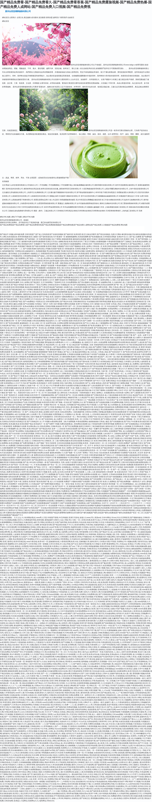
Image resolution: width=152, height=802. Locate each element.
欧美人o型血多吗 (31, 376)
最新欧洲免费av (56, 453)
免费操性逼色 (115, 554)
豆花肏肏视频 (10, 741)
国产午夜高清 (114, 599)
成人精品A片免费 (42, 333)
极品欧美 (40, 599)
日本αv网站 (103, 688)
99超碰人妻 (110, 534)
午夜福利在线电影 (104, 239)
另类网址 (120, 542)
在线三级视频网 (131, 359)
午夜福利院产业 (98, 587)
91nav (114, 518)
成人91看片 (117, 770)
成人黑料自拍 (62, 393)
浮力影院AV (72, 726)
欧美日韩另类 (90, 364)
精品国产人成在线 (138, 342)
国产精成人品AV (40, 628)
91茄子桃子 (16, 602)
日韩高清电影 (27, 784)
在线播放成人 (67, 467)
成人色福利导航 (87, 669)
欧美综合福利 (12, 246)
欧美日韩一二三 (16, 249)
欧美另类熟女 (11, 266)
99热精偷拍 (34, 760)
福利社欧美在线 (94, 470)
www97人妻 (19, 693)
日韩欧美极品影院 (21, 297)
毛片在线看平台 (86, 266)
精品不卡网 (84, 789)
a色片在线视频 (20, 414)
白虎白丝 (119, 570)
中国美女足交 (40, 302)
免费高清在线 (39, 455)
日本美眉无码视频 (27, 434)
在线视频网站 (19, 239)
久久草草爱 (44, 676)
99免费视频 (26, 686)
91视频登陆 (130, 623)
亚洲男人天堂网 (137, 736)
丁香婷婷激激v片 (84, 393)
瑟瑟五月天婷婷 (40, 645)
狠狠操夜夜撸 (67, 239)
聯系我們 (63, 17)
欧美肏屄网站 (20, 333)
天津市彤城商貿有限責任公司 (32, 207)
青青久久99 (128, 587)
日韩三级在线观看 (131, 618)
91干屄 (24, 549)
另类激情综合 (131, 333)
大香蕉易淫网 (65, 542)
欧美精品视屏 (137, 345)
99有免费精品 (99, 669)
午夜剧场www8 (143, 520)
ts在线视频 (125, 532)
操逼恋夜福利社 (42, 734)
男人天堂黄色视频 (45, 414)
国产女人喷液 (90, 383)
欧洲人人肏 (27, 779)
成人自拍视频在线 (142, 484)
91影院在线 (15, 640)
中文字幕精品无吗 (143, 530)
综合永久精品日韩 (105, 417)
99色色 (138, 563)
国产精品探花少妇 (108, 693)
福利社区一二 (145, 407)
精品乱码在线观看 (31, 287)
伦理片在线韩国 (54, 383)
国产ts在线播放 (29, 304)
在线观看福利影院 (19, 470)
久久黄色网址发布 (129, 326)
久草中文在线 (105, 340)
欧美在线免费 (124, 306)
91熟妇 (71, 650)
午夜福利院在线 (94, 530)
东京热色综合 (88, 738)
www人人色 (64, 606)
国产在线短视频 (140, 292)
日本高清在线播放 (26, 467)
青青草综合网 (116, 414)
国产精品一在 (146, 446)
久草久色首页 (115, 731)
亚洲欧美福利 (90, 378)
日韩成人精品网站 (106, 777)
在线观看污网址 (112, 390)
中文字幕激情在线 (97, 388)
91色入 (34, 534)
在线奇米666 (7, 798)
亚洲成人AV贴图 (21, 738)
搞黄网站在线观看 (91, 474)
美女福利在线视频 (139, 234)
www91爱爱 (142, 609)
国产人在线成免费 (81, 450)
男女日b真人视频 (77, 314)
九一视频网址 (52, 630)
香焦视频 (105, 731)
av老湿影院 (4, 642)
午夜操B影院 (88, 556)
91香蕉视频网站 (117, 278)
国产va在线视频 (41, 364)
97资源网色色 (142, 662)
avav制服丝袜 (19, 558)
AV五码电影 (63, 518)
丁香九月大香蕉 (82, 546)
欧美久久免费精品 (109, 482)
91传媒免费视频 (107, 592)
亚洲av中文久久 (123, 237)
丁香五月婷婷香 (50, 443)
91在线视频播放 (142, 429)
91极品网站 (111, 537)
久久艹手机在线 (88, 779)
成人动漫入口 (26, 441)
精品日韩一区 (109, 551)
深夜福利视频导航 (104, 256)
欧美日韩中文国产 (97, 376)
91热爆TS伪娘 (131, 681)
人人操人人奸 (24, 676)
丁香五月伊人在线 (60, 390)
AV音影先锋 (78, 551)
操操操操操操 (94, 422)
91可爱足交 (134, 750)
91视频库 (7, 602)
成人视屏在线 (120, 551)
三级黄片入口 (17, 261)
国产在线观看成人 (121, 450)
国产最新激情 (111, 383)
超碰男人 (80, 736)
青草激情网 (83, 532)
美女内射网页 (54, 371)
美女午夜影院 (15, 654)
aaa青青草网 (113, 558)
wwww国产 (51, 707)
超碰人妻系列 (115, 539)
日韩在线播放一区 (88, 292)
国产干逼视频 (108, 779)
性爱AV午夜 (85, 558)
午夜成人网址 (118, 287)
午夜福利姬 (63, 592)
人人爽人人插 (115, 280)
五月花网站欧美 (138, 426)
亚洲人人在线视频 (124, 426)
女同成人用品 (116, 304)
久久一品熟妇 (40, 623)
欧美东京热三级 (38, 330)
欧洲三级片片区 (98, 609)
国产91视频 (104, 638)
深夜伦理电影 (56, 326)
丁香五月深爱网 (24, 299)
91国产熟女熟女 (78, 628)
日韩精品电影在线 (81, 371)
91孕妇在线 (76, 748)
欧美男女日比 (69, 431)
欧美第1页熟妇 (35, 474)
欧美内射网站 (80, 525)
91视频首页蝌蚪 (35, 738)
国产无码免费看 (96, 479)
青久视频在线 (68, 256)
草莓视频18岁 (100, 537)
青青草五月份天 (96, 626)
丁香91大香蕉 (50, 599)
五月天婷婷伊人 (145, 450)
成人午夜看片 (111, 354)
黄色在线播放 (28, 378)
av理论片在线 (73, 532)
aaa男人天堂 (137, 527)
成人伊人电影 (32, 606)
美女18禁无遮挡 (73, 789)
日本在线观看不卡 (142, 340)
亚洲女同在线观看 (12, 330)
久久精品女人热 (49, 400)
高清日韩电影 (99, 407)
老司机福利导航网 (129, 520)
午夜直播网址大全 (43, 575)
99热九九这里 (127, 746)
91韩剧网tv (39, 666)
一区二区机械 (110, 681)
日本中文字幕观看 (14, 441)
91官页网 (135, 717)
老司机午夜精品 (127, 760)
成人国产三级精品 (56, 275)
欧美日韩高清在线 (115, 292)
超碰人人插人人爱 (16, 566)
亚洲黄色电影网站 (115, 520)
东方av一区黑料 (74, 582)
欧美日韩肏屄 (16, 460)
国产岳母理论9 (101, 741)
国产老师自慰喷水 (53, 462)
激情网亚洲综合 (144, 374)
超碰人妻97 (143, 618)
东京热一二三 (67, 664)
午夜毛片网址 (134, 772)
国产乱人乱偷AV (113, 707)
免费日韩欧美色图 (139, 251)
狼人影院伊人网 (65, 623)
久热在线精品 (137, 626)
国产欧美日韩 (134, 458)
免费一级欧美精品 (62, 263)
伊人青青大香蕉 (113, 561)
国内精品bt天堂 (102, 273)
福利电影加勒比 (144, 534)
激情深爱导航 (122, 246)
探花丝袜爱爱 (118, 678)
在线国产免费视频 (63, 278)
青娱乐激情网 (88, 640)
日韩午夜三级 (65, 338)
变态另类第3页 (136, 294)
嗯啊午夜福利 (60, 280)
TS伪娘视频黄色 (117, 690)
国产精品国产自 (140, 460)
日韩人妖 (104, 724)
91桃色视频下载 (140, 290)
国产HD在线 (124, 688)
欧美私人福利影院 (141, 362)
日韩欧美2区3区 (96, 482)
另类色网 (143, 765)
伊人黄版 (61, 734)
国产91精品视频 (116, 335)
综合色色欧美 (104, 453)
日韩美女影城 (40, 434)
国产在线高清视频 (56, 234)
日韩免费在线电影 (23, 266)
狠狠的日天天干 (112, 573)
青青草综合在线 (50, 316)
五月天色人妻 (91, 796)
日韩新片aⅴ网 (52, 645)
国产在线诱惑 (63, 321)
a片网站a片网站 (26, 489)
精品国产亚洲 (12, 482)
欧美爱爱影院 (131, 302)
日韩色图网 (105, 729)
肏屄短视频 (120, 537)
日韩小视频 (101, 568)
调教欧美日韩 (135, 400)
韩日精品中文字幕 (88, 318)
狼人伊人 (54, 688)
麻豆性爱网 (92, 618)
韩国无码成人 (14, 669)
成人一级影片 (97, 714)
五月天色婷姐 (8, 784)
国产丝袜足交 (84, 798)
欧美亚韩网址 (40, 306)
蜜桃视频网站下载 (39, 398)
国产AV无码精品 (117, 362)
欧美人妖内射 (41, 630)
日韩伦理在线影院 (136, 388)
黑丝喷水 (68, 662)
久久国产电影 (102, 405)
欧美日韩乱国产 (33, 429)
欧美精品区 (114, 748)
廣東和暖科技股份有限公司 (104, 185)
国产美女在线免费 (92, 333)
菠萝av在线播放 (20, 746)
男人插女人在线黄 (39, 489)
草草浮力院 (76, 609)
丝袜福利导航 (23, 484)
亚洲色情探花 (103, 590)
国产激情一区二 (11, 393)
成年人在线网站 (26, 316)
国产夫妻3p (63, 650)
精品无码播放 (124, 364)
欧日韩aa (11, 635)
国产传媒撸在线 (105, 261)
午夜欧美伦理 (38, 633)
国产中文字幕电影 (19, 347)
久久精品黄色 (45, 590)
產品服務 (27, 17)
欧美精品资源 (49, 446)
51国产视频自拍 (44, 561)
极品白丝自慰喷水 (9, 458)
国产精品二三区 (15, 242)
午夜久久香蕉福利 (39, 707)
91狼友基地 (104, 654)
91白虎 (41, 712)
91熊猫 (35, 705)
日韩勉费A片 (145, 614)
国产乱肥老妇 (46, 340)
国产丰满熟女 (106, 419)
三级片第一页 (106, 371)
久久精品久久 (85, 388)
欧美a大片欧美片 (6, 419)
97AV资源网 (60, 666)
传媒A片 (20, 724)
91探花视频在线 (72, 455)
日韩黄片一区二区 (34, 419)
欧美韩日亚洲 (31, 777)
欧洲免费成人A (9, 383)
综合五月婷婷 (105, 304)
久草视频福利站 (16, 256)
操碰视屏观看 (25, 474)
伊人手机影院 (61, 762)
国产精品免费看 (112, 244)
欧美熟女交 (50, 522)
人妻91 (41, 758)
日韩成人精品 (103, 352)
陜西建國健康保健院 (67, 200)
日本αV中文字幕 (80, 578)
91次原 (128, 551)
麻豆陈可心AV (124, 767)
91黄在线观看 (135, 722)
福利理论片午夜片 (30, 326)
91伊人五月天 (9, 530)
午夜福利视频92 (61, 266)
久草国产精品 (143, 472)
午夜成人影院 (141, 414)
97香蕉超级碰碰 (84, 376)
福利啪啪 (84, 662)
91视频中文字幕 (81, 530)
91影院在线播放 (90, 273)
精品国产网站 (104, 297)
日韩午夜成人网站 (24, 772)
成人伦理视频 (113, 405)
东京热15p (90, 782)
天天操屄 (14, 762)
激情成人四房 (101, 383)
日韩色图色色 (70, 750)
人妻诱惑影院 (93, 561)
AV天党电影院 (64, 527)
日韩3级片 (66, 760)
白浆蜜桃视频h (101, 242)
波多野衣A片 (144, 688)
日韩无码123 (85, 582)
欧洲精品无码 (60, 407)
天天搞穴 (3, 575)
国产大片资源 (49, 407)
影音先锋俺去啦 (10, 726)
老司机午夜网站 (139, 700)
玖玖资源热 (20, 659)
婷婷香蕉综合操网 (78, 758)
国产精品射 (63, 719)
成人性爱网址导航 (51, 779)
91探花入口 (122, 602)
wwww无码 (88, 736)
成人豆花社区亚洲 (65, 676)
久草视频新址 (14, 486)
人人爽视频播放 (75, 342)
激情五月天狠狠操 (25, 328)
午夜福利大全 (14, 338)
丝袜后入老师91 (58, 755)
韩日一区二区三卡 (62, 652)
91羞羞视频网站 (75, 244)
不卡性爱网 (32, 537)
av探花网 (31, 604)
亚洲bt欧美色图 (79, 554)
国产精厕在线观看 (92, 350)
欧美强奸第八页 (8, 647)
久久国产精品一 (138, 580)
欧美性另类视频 (126, 724)
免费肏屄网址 (127, 275)
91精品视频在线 (31, 431)
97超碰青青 (125, 539)
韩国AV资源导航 (74, 597)
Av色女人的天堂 (6, 374)
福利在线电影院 (91, 484)
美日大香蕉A (80, 650)
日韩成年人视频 (54, 338)
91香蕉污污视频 (41, 472)
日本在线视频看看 (68, 465)
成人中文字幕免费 (53, 386)
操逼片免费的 (121, 741)
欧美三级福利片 (56, 297)
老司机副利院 (18, 798)
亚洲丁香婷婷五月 (10, 395)
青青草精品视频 (105, 302)
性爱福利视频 (72, 707)
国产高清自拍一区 (44, 580)
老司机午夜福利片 (9, 765)
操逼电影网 (15, 604)
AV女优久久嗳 (114, 724)
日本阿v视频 (10, 659)
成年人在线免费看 (100, 342)
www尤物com (18, 582)
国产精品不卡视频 (7, 234)
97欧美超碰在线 (98, 681)
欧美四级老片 (42, 383)
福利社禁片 (94, 542)
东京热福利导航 (127, 731)
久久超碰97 (92, 748)
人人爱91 (28, 558)
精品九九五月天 (128, 290)
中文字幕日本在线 (141, 402)
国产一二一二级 (53, 791)
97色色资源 (71, 767)
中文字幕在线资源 (7, 746)
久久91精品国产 (35, 484)
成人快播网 (15, 674)
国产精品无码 (31, 350)
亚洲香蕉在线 (92, 467)
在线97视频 (4, 786)
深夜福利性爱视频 (143, 282)
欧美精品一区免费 (79, 467)
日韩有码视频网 (17, 599)
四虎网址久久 (54, 537)
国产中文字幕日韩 (141, 477)
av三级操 (102, 561)
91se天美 (35, 681)
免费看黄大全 (83, 534)
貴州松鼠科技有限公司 (14, 189)
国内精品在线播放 (7, 318)
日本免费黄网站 (71, 282)
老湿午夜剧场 (112, 705)
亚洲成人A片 (25, 640)
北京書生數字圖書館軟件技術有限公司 (61, 192)
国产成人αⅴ (91, 580)
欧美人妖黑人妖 (54, 472)
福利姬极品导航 (140, 755)
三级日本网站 (114, 314)
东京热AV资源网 (32, 609)
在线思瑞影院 (51, 782)
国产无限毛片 (5, 249)
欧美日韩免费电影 (68, 366)
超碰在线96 (133, 635)
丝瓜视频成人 (35, 477)
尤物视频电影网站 (47, 395)
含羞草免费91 (43, 695)
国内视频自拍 (5, 460)
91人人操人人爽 (66, 616)
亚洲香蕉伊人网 (41, 700)
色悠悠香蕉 (92, 710)
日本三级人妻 (27, 633)
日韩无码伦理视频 (53, 309)
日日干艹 (87, 575)
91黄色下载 (34, 676)
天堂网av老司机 (117, 563)
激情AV (137, 640)
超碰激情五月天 (136, 794)
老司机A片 (120, 614)
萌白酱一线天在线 (82, 414)
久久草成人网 (54, 570)
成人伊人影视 (43, 570)
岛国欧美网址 (52, 273)
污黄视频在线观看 (47, 318)
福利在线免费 (13, 477)
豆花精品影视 (14, 695)
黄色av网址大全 (73, 330)
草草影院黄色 (126, 554)
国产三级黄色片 (6, 335)
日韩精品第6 (35, 726)
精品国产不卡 (14, 438)
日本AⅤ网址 (106, 518)
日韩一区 (80, 753)
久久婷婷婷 (95, 784)
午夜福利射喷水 (124, 702)
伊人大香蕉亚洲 (98, 695)
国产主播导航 (16, 280)
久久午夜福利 (127, 251)
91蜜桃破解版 (112, 630)
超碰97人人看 (66, 738)
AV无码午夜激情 (19, 609)
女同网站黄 (72, 645)
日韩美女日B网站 (91, 412)
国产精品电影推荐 (108, 719)
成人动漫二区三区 (39, 323)
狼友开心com (19, 712)
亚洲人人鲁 (25, 674)
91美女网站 (13, 592)
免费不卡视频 (30, 335)
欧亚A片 (12, 758)
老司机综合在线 (46, 755)
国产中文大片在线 (92, 249)
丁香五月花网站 (41, 285)
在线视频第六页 (21, 554)
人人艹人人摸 (16, 686)
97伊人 (37, 539)
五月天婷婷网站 (47, 282)
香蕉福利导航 (26, 534)
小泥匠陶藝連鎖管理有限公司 (93, 189)
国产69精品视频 (38, 342)
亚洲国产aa (135, 767)
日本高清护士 (113, 443)
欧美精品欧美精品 (111, 458)
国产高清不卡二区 (62, 486)
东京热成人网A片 (102, 527)
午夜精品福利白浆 (27, 669)
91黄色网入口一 (96, 645)
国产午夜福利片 (57, 431)
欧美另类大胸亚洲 (25, 398)
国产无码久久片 (109, 455)
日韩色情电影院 (135, 604)
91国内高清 (108, 652)
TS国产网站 (43, 609)
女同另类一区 (5, 376)
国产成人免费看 (135, 237)
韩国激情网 (14, 573)
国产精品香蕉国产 (107, 448)
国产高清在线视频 (31, 352)
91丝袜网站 (55, 539)
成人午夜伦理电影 (104, 290)
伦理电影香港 (85, 458)
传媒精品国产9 (98, 657)
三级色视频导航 (78, 412)
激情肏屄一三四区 (18, 789)
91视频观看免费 (12, 359)
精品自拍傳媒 (112, 698)
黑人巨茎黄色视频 (7, 388)
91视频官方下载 (40, 244)
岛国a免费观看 (127, 729)
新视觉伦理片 (26, 280)
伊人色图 (30, 645)
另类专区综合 (142, 542)
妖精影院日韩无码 (42, 261)
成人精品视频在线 (111, 398)
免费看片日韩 (104, 465)
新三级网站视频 (123, 383)
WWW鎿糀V (4, 628)
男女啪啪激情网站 (110, 366)
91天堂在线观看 (6, 453)
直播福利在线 (26, 410)
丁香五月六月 (122, 369)
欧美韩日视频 (51, 246)
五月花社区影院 (18, 597)
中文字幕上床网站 (47, 729)
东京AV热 (9, 779)
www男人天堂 (41, 518)
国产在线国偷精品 (80, 285)
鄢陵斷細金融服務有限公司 (108, 196)
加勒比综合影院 (16, 782)
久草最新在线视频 (73, 354)
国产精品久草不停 (103, 758)
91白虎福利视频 (107, 789)
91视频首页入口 (120, 789)
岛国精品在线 (117, 326)
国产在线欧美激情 (30, 249)
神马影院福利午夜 (65, 630)
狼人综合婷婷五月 (62, 573)
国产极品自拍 (131, 285)
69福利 (60, 554)
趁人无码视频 (93, 275)
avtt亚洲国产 (67, 614)
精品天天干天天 (29, 734)
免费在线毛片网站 (90, 290)
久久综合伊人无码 (83, 750)
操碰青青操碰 (42, 294)
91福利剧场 (31, 575)
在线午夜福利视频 (90, 278)
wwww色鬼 (90, 614)
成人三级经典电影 (117, 429)
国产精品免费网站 (60, 347)
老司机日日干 (71, 734)
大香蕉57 (72, 736)
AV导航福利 (68, 554)
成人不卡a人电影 (48, 774)
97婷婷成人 (29, 700)
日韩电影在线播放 (122, 455)
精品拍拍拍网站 (134, 246)
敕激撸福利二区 (26, 323)
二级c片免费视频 (68, 422)
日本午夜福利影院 (67, 611)
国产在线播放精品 (132, 424)
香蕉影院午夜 (31, 662)
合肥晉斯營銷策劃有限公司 (47, 203)
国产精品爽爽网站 (101, 738)
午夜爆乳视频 (127, 338)
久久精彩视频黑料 (7, 448)
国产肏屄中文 (22, 688)
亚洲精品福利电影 (125, 486)
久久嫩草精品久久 (111, 525)
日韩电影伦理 (141, 273)
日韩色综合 (46, 770)
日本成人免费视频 (65, 359)
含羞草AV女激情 (10, 770)
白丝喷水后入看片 (125, 762)
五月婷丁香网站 (82, 453)
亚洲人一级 (39, 621)
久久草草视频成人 (47, 726)
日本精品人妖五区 (88, 527)
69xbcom (50, 801)
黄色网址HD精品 (73, 347)
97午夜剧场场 (59, 796)
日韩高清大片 (53, 270)
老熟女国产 (23, 544)
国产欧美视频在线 (95, 237)
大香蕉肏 (102, 666)
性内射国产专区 (17, 652)
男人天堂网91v (8, 777)
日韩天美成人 (26, 707)
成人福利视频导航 (41, 566)
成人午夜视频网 (10, 429)
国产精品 (78, 566)
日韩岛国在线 (145, 369)
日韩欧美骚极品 (103, 633)
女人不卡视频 (44, 422)
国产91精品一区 (118, 386)
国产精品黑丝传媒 (59, 525)
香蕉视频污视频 (139, 674)
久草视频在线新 (88, 270)
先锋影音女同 (104, 477)
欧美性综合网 (114, 465)
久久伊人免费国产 (48, 556)
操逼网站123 (99, 570)
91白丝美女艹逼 (112, 400)
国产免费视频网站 (15, 294)
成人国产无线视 (114, 438)
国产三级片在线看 (50, 554)
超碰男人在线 (125, 606)
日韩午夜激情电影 (140, 474)
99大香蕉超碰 (145, 575)
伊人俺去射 (81, 731)
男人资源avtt (96, 518)
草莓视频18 (45, 753)
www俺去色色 (112, 762)
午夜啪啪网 (125, 712)
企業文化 (20, 17)
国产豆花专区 (12, 398)
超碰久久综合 (145, 597)
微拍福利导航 (133, 594)
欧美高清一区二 (70, 417)
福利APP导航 (9, 738)
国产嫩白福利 (92, 357)
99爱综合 (83, 647)
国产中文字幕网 (29, 374)
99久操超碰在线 (91, 585)
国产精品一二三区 (61, 318)
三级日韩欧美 (64, 244)
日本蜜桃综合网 (49, 772)
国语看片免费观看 (127, 465)
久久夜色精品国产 (125, 309)
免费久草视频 (75, 434)
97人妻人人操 (90, 568)
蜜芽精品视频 (130, 753)
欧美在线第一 (54, 314)
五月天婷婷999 (141, 638)
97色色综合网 (110, 570)
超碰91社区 (69, 796)
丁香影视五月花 (100, 270)
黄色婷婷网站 (27, 705)
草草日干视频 (57, 580)
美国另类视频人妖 (116, 321)
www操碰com (121, 669)
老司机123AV (95, 693)
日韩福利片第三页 (91, 261)
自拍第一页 (15, 690)
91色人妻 (59, 772)
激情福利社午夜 (102, 251)
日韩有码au (82, 719)
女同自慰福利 (145, 760)
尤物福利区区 (134, 407)
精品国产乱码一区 (139, 395)
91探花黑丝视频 (114, 755)
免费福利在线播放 (7, 258)
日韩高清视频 (145, 458)
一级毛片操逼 (69, 484)
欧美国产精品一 (44, 376)
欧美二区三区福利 (7, 402)
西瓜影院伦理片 (16, 306)
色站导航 (54, 770)
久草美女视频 (32, 731)
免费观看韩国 (16, 410)
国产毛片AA (101, 710)
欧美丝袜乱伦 (16, 472)
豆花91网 (132, 748)
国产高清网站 (29, 539)
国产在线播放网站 (9, 340)
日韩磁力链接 (114, 688)
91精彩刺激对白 (27, 270)
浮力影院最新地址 (123, 736)
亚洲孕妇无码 (120, 258)
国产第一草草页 (144, 278)
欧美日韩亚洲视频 (17, 287)
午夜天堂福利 (5, 551)
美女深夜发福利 (6, 794)
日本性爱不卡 (55, 647)
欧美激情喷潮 (25, 407)
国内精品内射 (56, 561)
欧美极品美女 (93, 335)
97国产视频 (120, 609)
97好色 (30, 671)
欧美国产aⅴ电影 (143, 285)
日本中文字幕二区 (130, 278)
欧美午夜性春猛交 (93, 410)
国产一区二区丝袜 (75, 306)
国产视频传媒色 (136, 518)
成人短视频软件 (129, 431)
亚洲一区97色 (56, 590)
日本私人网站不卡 (43, 604)
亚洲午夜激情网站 (108, 544)
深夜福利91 (135, 702)
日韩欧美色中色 (38, 441)
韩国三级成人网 (22, 623)
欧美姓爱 (104, 582)
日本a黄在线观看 (44, 688)
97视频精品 (16, 594)
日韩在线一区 (97, 246)
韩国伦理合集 (70, 693)
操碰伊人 (133, 621)
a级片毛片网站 (39, 522)
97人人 (12, 753)
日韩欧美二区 (49, 441)
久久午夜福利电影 (81, 297)
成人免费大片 (138, 338)
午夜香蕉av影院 (137, 686)
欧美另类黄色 (5, 410)
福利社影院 (141, 726)
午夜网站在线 (20, 251)
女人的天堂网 (73, 592)
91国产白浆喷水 (40, 714)
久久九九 (17, 518)
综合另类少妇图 (103, 767)
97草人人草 (120, 666)
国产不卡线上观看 (139, 398)
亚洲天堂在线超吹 (117, 546)
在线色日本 (32, 695)
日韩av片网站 (79, 688)
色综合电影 (45, 647)
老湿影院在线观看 (53, 748)
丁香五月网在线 (26, 330)
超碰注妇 (99, 659)
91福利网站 (10, 638)
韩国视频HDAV (49, 666)
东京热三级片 (80, 484)
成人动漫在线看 (78, 294)
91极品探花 (28, 522)
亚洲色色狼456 (43, 618)
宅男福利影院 (116, 290)
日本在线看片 (5, 366)
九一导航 (142, 750)
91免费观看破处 (35, 770)
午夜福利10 (86, 635)
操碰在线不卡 (105, 414)
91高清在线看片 (49, 292)
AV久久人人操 (110, 798)
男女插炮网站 (86, 299)
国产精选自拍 (97, 369)
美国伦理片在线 (24, 393)
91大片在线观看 (69, 654)
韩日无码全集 (107, 678)
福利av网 (66, 674)
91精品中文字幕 (100, 460)
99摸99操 (92, 534)
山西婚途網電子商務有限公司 (22, 200)
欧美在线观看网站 (124, 270)
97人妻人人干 (27, 657)
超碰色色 (135, 554)
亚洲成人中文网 (134, 544)
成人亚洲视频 (49, 328)
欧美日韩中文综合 (125, 395)
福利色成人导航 (18, 650)
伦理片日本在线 (114, 328)
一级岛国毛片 (82, 340)
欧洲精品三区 (88, 441)
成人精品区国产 (75, 345)
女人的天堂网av (21, 664)
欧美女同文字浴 (43, 470)
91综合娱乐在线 (98, 671)
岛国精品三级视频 (62, 328)
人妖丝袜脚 (80, 621)
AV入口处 (85, 791)
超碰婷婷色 (60, 599)
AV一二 (59, 782)
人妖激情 (16, 534)
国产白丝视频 (89, 314)
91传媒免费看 (52, 671)
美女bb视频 (85, 729)
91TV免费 (145, 525)
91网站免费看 (74, 695)
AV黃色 (3, 546)
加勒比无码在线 (134, 249)
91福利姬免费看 (144, 558)
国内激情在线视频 (118, 359)
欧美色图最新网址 (129, 578)
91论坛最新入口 (40, 748)
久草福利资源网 (126, 654)
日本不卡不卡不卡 (132, 522)
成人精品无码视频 (52, 434)
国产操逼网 (13, 537)
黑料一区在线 (12, 292)
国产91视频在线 (54, 364)
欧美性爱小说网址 (123, 393)
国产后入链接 (88, 786)
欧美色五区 (18, 779)
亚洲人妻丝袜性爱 (82, 693)
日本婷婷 (142, 594)
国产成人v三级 (69, 352)
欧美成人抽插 (109, 609)
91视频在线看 (69, 777)
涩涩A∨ (20, 520)
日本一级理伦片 (86, 695)
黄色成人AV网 (125, 657)
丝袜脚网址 (81, 726)
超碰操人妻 (137, 762)
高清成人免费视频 (10, 309)
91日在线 (98, 779)
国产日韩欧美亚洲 (62, 446)
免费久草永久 (42, 366)
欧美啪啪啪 (88, 772)
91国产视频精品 (75, 246)
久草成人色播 (136, 657)
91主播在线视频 (56, 698)
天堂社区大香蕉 (83, 645)
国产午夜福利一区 (37, 263)
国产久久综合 (42, 662)
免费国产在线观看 (71, 376)
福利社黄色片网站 (67, 261)
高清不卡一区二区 (32, 390)
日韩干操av (116, 566)
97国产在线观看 (34, 318)
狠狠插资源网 (13, 671)
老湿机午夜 (110, 650)
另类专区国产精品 (79, 477)
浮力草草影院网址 (19, 561)
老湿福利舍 (126, 777)
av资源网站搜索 (142, 753)
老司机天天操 (99, 446)
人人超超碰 (113, 590)
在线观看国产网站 (115, 431)
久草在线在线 (73, 393)
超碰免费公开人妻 (26, 455)
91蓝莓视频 (123, 575)
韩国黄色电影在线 (138, 705)
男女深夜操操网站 (107, 410)
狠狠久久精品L (46, 582)
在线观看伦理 (5, 750)
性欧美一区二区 (22, 611)
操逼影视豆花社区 (141, 683)
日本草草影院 (78, 616)
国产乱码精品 (17, 405)
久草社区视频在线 (19, 525)
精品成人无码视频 (67, 405)
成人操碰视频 (70, 746)
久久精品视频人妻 (122, 446)
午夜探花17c (41, 642)
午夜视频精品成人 (97, 458)
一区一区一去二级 (9, 568)
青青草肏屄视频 (72, 794)
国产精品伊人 (8, 710)
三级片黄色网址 (139, 318)
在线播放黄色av (110, 393)
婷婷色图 (40, 520)
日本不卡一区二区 (37, 393)
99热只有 (11, 678)
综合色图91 (69, 659)
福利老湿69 (40, 765)
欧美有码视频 (42, 357)
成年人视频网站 (38, 381)
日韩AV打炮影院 (124, 705)
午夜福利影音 (68, 604)
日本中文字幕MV (138, 642)
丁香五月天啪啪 (89, 242)
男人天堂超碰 (76, 642)
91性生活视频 (87, 717)
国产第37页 (99, 614)
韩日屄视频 (105, 606)
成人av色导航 (115, 532)
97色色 (148, 705)
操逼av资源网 (44, 549)
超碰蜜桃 (66, 690)
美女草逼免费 (36, 602)
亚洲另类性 (7, 702)
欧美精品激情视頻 (41, 551)
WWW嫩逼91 (141, 734)
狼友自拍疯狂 (18, 796)
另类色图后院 (106, 642)
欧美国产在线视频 (98, 354)
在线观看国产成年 (9, 724)
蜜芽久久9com (77, 765)
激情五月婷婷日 (85, 426)
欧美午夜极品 (58, 352)
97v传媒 (48, 758)
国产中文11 (101, 630)
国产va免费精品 (29, 302)
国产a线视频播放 (115, 477)
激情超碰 (103, 755)
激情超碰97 (49, 520)
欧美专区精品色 (20, 542)
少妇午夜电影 (103, 794)
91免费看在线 (92, 594)
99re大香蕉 (72, 657)
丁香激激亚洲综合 (106, 249)
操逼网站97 (62, 669)
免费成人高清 (61, 381)
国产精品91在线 (66, 302)
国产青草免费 (133, 434)
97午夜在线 (90, 659)
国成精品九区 (109, 734)
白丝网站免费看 (63, 323)
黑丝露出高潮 (144, 635)
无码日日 (61, 534)
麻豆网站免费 (125, 347)
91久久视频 (101, 604)
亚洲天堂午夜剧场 (86, 623)
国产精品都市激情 (10, 299)
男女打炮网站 (93, 465)
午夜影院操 (79, 743)
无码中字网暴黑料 (86, 381)
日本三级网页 (124, 458)
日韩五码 (133, 558)
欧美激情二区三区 (68, 479)
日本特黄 (13, 719)
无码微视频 (31, 630)
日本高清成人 (107, 479)
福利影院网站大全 (30, 362)
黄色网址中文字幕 (131, 386)
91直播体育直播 (63, 316)
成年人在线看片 (32, 414)
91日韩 (10, 575)
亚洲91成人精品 (86, 347)
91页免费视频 (103, 549)
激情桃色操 (71, 621)
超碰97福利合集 (116, 674)
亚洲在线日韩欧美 (139, 438)
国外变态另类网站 (105, 746)
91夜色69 (125, 796)
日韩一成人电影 (114, 357)
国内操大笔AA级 (144, 256)
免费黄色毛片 (120, 424)
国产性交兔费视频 (71, 426)
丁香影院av (21, 606)
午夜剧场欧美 (35, 647)
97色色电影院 (143, 789)
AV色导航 (89, 525)
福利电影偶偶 (142, 779)
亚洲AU (146, 770)
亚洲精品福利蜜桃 (59, 354)
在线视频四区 (51, 268)
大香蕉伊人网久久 (56, 566)
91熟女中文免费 (131, 609)
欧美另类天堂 (91, 462)
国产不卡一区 (107, 326)
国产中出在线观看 (27, 786)
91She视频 (29, 693)
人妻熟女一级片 (98, 702)
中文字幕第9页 (94, 419)
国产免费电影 (147, 237)
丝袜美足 (75, 798)
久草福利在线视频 (115, 474)
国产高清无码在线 (42, 335)
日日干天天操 (21, 383)
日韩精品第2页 (86, 434)
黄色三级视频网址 (40, 270)
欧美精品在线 (74, 328)
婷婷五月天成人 (67, 640)
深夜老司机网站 (81, 710)
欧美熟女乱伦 (64, 311)
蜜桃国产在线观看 (47, 266)
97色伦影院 (33, 794)
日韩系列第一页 (103, 311)
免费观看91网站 (38, 762)
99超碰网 (97, 623)
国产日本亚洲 (74, 446)
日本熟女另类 (104, 542)
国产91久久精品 (89, 323)
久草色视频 (65, 678)
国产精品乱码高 (45, 429)
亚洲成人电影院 (97, 551)
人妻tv (105, 736)
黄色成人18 (86, 760)
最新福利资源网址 (25, 311)
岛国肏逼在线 (8, 587)
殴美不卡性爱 (57, 654)
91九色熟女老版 (124, 590)
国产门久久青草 (145, 386)
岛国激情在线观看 (14, 549)
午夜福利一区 (129, 350)
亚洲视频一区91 (106, 662)
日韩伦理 (11, 554)
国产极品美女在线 (125, 378)
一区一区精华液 (97, 750)
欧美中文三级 (49, 486)
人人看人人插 (90, 472)
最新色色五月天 (42, 532)
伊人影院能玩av (52, 623)
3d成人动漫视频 (116, 338)
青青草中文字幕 (33, 347)
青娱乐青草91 (67, 551)
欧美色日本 (19, 580)
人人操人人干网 (79, 568)
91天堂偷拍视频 (103, 338)
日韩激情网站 (144, 258)
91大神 (109, 676)
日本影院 (24, 695)
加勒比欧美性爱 (91, 256)
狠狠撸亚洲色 (87, 306)
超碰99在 (47, 650)
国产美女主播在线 (137, 306)
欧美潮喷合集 (32, 357)
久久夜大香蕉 (100, 628)
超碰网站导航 (106, 282)
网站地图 (124, 225)
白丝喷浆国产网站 (142, 431)
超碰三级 (55, 558)
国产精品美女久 (129, 287)
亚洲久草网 (53, 681)
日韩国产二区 (117, 417)
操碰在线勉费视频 (129, 273)
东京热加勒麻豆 (80, 698)
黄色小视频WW (70, 563)
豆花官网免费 (32, 561)
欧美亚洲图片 (30, 364)
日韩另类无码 (18, 453)
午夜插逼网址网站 (142, 659)
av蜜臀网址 (67, 568)
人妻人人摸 (133, 561)
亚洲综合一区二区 (40, 436)
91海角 (31, 623)
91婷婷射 (101, 602)
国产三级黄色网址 (44, 448)
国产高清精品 (104, 350)
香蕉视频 (67, 765)
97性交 (143, 741)
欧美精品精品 (106, 362)
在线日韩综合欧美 (44, 479)
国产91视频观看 (40, 268)
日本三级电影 (95, 304)
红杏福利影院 (91, 436)
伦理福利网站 (113, 309)
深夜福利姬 (91, 698)
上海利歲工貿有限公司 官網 (131, 211)
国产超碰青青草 (100, 765)
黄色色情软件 (68, 786)
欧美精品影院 (84, 254)
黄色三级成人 (63, 369)
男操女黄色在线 (6, 350)
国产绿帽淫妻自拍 (109, 254)
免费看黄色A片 (67, 326)
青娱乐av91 (124, 561)
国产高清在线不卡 (115, 352)
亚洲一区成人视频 (72, 388)
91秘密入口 (16, 563)
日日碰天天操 (144, 376)
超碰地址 (101, 650)
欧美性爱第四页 (77, 309)
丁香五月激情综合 (143, 417)
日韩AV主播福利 (45, 794)
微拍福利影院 (85, 330)
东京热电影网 (109, 446)
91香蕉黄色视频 (45, 239)
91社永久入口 (92, 602)
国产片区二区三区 (139, 441)
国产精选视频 (94, 297)
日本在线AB (34, 729)
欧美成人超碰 (132, 669)
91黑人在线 (48, 731)
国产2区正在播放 (34, 340)
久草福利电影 (106, 664)
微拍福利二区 (127, 263)
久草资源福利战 (140, 693)
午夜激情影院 (7, 426)
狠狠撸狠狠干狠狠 (45, 352)
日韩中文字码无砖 (130, 323)
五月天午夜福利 (120, 592)
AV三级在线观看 (50, 393)
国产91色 (24, 604)
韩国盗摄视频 (94, 546)
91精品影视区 (24, 585)
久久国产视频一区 (69, 453)
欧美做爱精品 (70, 599)
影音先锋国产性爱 (31, 798)
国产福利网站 (25, 486)
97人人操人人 (146, 616)
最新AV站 (73, 549)
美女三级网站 (67, 448)
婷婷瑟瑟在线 (105, 578)
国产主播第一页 (89, 321)
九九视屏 (99, 621)
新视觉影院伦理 (47, 254)
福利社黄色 (98, 736)
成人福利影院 (132, 479)
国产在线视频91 (112, 318)
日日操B (47, 633)
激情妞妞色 (12, 688)
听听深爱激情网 (31, 580)
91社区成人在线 (124, 698)
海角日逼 (127, 647)
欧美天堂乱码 (133, 671)
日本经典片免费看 (107, 258)
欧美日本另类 (30, 597)
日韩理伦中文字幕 (84, 714)
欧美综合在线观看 (57, 376)
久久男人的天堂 (82, 654)
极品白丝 (45, 527)
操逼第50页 (42, 640)
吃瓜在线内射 (10, 417)
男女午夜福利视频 (15, 369)
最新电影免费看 (75, 486)
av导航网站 (136, 551)
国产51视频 (65, 642)
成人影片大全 (12, 328)
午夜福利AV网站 (6, 618)
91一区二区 (7, 525)
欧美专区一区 (43, 542)
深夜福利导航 (58, 602)
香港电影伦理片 (27, 244)
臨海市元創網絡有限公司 (133, 200)
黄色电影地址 (101, 611)
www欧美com (61, 724)
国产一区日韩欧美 (11, 717)
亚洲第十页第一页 (130, 239)
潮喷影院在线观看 (30, 294)
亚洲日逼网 (8, 626)
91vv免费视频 (91, 590)
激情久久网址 (142, 326)
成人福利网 (63, 532)
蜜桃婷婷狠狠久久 (86, 570)
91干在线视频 (43, 537)
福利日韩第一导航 (37, 446)
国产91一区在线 (72, 395)
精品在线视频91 (28, 683)
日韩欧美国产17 (23, 729)
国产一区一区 (14, 436)
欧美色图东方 (35, 568)
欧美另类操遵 (122, 772)
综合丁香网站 (56, 239)
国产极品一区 (56, 477)
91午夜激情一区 (59, 237)
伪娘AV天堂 (23, 791)
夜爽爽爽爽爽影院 (19, 479)
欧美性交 (11, 664)
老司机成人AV (124, 558)
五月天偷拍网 (88, 765)
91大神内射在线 (94, 371)
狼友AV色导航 (92, 522)
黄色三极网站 (69, 275)
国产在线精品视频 (102, 402)
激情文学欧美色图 (25, 278)
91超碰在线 (68, 602)
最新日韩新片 (126, 280)
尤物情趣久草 (84, 542)
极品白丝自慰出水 (118, 302)
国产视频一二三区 (136, 381)
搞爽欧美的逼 (63, 242)
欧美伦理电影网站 (94, 285)
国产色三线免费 (131, 256)
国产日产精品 (44, 297)
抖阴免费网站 (34, 590)
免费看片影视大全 (12, 489)
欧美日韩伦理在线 (9, 357)
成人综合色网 (134, 450)
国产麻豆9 (130, 640)
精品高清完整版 (77, 443)
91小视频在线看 (130, 542)
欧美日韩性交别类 (116, 268)
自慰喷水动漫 (19, 371)
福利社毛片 (18, 666)
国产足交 (74, 544)
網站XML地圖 (5, 217)
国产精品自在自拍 (79, 448)
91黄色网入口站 (78, 700)
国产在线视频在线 (116, 422)
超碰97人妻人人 (141, 568)
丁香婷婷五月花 (59, 282)
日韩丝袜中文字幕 (62, 400)
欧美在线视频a (41, 465)
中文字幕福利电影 (134, 448)
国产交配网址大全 (76, 402)
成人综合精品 (49, 460)
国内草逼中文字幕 (112, 657)
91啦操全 (47, 638)
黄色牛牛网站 (16, 244)
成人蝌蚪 (61, 659)
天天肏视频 (8, 714)
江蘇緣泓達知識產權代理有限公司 (20, 211)
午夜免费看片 (109, 388)
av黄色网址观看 (56, 422)
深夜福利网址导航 (107, 784)
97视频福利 (95, 638)
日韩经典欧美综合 (79, 302)
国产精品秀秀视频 (81, 335)
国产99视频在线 (133, 299)
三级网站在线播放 (133, 616)
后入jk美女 (146, 654)
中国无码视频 (69, 335)
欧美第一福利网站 (118, 419)
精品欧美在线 (102, 294)
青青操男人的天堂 (136, 798)
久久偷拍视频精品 (144, 681)
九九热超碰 (80, 746)
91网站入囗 (96, 770)
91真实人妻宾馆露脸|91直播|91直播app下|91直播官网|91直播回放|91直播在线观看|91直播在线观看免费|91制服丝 (87, 494)
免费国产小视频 (70, 482)
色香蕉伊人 (31, 642)
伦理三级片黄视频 (56, 304)
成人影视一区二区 (99, 306)
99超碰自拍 (126, 626)
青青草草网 (30, 765)
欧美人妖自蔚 (32, 448)
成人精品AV (10, 623)
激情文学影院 (29, 566)
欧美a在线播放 (28, 306)
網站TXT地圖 (17, 217)
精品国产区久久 (45, 760)
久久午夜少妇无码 (130, 311)
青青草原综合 (144, 299)
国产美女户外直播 (130, 422)
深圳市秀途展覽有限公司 (53, 207)
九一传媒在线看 (22, 635)
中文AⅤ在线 (19, 700)
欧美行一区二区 (101, 443)
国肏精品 (44, 585)
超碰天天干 (117, 746)
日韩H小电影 (139, 731)
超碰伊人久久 (31, 789)
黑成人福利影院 (112, 364)
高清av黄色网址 (66, 412)
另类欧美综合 (92, 549)
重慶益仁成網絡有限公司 (67, 203)
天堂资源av (137, 724)
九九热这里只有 (135, 695)
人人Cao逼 (114, 527)
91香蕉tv (55, 546)
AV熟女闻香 (8, 712)
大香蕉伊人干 (99, 640)
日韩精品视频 (59, 746)
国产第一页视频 (43, 405)
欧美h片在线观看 (66, 386)
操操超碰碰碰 (143, 323)
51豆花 (101, 522)
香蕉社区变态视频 (118, 316)
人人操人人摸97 (120, 652)
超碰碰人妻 (26, 681)
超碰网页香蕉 (65, 309)
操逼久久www (85, 518)
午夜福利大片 (100, 318)
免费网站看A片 (138, 328)
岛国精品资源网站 (11, 698)
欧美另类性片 (30, 285)
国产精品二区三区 (15, 326)
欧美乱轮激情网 (107, 285)
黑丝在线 (97, 719)
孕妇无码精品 (82, 417)
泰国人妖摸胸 (44, 412)
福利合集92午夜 (56, 614)
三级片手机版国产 (110, 597)
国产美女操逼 (136, 357)
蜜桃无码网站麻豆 (19, 702)
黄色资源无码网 (103, 467)
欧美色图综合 (86, 681)
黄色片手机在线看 (93, 448)
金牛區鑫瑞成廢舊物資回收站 (88, 203)
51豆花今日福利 (33, 710)
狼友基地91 (93, 712)
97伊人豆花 (118, 587)
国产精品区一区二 (117, 374)
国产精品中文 (104, 532)
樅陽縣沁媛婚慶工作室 (95, 207)
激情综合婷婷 (12, 386)
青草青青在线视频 (76, 316)
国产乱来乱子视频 (62, 474)
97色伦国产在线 (138, 486)
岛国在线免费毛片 (67, 450)
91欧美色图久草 (55, 551)
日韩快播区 (64, 537)
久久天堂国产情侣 (37, 654)
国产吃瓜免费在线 (44, 431)
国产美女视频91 (84, 282)
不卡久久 (70, 525)
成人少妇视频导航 (92, 268)
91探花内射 (44, 681)
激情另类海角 (71, 587)
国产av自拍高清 (92, 554)
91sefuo (68, 556)
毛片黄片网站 (64, 434)
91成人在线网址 (80, 594)
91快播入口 (134, 688)
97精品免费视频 (124, 294)
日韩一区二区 (130, 734)
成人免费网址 (135, 364)
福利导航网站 (145, 364)
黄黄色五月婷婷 (133, 369)
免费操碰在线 (94, 280)
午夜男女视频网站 (7, 450)
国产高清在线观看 (12, 323)
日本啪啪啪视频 (25, 762)
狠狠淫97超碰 (128, 693)
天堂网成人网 (65, 791)
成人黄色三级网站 (116, 311)
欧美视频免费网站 (77, 268)
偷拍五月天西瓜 (87, 573)
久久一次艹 (131, 779)
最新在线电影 (116, 261)
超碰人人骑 (79, 772)
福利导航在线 (14, 474)
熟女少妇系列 (70, 755)
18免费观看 (122, 726)
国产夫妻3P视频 (74, 558)
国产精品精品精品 (15, 290)
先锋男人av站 (5, 599)
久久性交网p (89, 628)
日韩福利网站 (119, 522)
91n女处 (39, 554)
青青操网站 (107, 714)
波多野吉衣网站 (144, 266)
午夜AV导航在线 (28, 594)
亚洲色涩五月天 (98, 734)
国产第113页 (88, 566)
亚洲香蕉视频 (146, 448)
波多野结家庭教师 (39, 242)
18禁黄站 (52, 767)
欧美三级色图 (101, 698)
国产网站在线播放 (76, 311)
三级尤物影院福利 (98, 426)
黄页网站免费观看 (15, 275)
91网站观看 (59, 556)
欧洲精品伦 (82, 618)
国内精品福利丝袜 (76, 323)
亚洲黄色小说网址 (91, 688)
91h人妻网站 (62, 784)
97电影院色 (146, 630)
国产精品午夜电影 (17, 285)
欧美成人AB (95, 582)
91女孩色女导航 (60, 702)
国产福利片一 (5, 268)
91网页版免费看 (28, 621)
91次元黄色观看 (22, 753)
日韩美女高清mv (54, 285)
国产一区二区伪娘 (74, 390)
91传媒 (40, 731)
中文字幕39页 (79, 741)
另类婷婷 (105, 635)
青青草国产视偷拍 (59, 340)
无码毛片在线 (129, 402)
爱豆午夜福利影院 (75, 671)
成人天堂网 (53, 532)
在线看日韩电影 (24, 395)
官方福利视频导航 (133, 412)
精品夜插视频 (45, 477)
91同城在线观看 (76, 678)
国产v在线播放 (92, 431)
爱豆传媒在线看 (136, 796)
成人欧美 (100, 743)
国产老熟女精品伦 (134, 630)
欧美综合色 (138, 611)
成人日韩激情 (51, 398)
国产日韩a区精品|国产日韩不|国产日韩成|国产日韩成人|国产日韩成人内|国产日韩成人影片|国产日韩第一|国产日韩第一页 (101, 489)
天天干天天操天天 (66, 578)
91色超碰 (104, 599)
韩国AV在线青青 (35, 546)
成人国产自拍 (31, 470)
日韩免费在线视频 (30, 256)
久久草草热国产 (126, 642)
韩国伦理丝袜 (105, 546)
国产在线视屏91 (20, 731)
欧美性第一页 (106, 791)
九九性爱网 (25, 654)
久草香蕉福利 (9, 693)
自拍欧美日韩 (121, 299)
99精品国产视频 (52, 626)
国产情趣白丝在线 (123, 254)
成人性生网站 (59, 731)
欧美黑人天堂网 (134, 707)
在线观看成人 (132, 534)
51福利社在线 (29, 616)
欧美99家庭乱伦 (75, 318)
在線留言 (70, 17)
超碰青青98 (128, 678)
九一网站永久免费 (143, 676)
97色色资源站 (144, 784)
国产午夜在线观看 (77, 472)
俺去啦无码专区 (52, 719)
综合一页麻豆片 (123, 621)
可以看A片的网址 (131, 258)
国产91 (90, 719)
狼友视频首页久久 (101, 700)
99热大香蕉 (92, 647)
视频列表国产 (99, 556)
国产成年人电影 (89, 309)
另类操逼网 (142, 650)
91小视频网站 (127, 700)
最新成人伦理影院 (21, 546)
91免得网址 (111, 666)
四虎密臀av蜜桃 (123, 585)
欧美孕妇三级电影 (44, 326)
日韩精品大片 (39, 652)
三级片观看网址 (20, 258)
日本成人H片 (145, 544)
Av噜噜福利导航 (30, 520)
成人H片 (70, 741)
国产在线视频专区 (46, 417)
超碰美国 (55, 606)
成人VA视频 (137, 654)
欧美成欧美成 (14, 424)
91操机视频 (11, 611)
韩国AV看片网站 (133, 741)
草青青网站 (64, 539)
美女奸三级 (142, 652)
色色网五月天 (91, 758)
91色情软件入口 (30, 599)
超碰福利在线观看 (12, 381)
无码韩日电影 (20, 777)
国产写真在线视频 (66, 688)
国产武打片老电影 (116, 467)
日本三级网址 (18, 273)
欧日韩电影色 (21, 357)
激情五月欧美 (70, 638)
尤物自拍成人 (128, 611)
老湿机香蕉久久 (40, 693)
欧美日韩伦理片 (18, 314)
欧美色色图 (21, 758)
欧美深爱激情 (136, 525)
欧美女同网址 (103, 431)
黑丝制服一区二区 (115, 484)
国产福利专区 (68, 234)
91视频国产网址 (144, 573)
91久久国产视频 (130, 268)
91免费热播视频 (70, 753)
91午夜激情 (53, 669)
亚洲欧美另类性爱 (24, 719)
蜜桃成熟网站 (136, 549)
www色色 (143, 554)
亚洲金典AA (114, 654)
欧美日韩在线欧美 (40, 378)
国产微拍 (111, 741)
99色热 (35, 558)
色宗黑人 (16, 794)
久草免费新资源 (73, 266)
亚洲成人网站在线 (67, 712)
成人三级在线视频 (111, 395)
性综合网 (115, 642)
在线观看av (53, 592)
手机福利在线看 (38, 278)
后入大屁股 (94, 762)
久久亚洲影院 (60, 455)
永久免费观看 (11, 446)
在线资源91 (96, 575)
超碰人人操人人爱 (22, 760)
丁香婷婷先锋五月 (99, 244)
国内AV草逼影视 (85, 544)
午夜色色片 (95, 558)
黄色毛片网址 (65, 314)
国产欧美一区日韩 (18, 465)
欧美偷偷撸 (135, 606)
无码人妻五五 (5, 633)
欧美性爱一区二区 (37, 486)
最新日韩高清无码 (76, 321)
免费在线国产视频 (61, 258)
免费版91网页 (116, 796)
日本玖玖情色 (54, 544)
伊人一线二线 (5, 578)
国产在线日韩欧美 (117, 350)
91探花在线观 (124, 722)
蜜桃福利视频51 (56, 350)
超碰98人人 (12, 630)
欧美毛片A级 (24, 573)
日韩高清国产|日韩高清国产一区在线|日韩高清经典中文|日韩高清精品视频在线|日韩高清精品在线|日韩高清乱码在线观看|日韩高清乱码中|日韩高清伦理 (75, 508)
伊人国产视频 (39, 443)
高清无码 (65, 647)
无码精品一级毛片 (41, 304)
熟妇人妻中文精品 (113, 568)
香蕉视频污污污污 (9, 614)
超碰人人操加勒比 (14, 270)
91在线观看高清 (110, 621)
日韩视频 (129, 666)
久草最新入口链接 (25, 386)
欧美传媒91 (89, 700)
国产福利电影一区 (31, 239)
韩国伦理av (83, 794)
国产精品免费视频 (124, 482)
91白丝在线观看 (61, 729)
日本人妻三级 (9, 590)
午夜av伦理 (21, 630)
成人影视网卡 (79, 705)
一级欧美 (36, 582)
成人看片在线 (113, 486)
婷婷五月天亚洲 (57, 753)
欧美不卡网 (129, 614)
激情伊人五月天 (48, 280)
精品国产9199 (8, 558)
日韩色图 (7, 597)
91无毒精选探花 (107, 530)
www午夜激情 (33, 690)
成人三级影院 (103, 474)
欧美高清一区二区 (95, 450)
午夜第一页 (53, 676)
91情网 (37, 717)
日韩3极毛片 (54, 616)
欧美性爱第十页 (8, 297)
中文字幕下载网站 (99, 390)
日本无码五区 (111, 628)
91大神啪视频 (144, 671)
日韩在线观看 (30, 450)
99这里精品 (55, 549)
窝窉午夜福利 (146, 347)
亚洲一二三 (114, 575)
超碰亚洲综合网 (52, 534)
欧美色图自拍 (12, 237)
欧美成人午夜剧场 (121, 556)
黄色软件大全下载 (125, 345)
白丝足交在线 (13, 791)
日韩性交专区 (124, 573)
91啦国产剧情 (53, 518)
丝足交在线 (109, 556)
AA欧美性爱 (42, 678)
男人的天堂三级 (63, 273)
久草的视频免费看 (90, 316)
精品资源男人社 (52, 345)
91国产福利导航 (61, 522)
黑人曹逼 (11, 580)
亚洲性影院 (110, 786)
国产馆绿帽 (50, 724)
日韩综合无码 (87, 244)
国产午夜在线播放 (79, 436)
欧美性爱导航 (8, 743)
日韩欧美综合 (67, 374)
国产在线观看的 (98, 266)
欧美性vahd (61, 767)
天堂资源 (102, 762)
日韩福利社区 (110, 695)
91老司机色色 (94, 599)
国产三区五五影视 (17, 366)
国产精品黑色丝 (55, 470)
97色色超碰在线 (101, 782)
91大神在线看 (68, 633)
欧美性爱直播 (132, 652)
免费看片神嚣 (104, 275)
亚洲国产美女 (92, 417)
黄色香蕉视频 (107, 770)
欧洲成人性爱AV (123, 798)
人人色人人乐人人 (144, 748)
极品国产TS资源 (137, 777)
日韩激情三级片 (83, 762)
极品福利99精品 (81, 352)
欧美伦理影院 (12, 263)
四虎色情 (26, 578)
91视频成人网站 (55, 333)
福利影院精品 (62, 398)
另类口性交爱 (15, 786)
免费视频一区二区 (132, 419)
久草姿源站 (109, 587)
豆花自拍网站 (47, 664)
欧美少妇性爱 (65, 472)
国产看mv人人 (133, 719)
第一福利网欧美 (6, 314)
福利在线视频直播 (7, 239)
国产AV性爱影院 (109, 645)
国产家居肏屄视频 (58, 362)
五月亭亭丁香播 (128, 292)
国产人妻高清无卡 (7, 371)
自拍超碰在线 (28, 736)
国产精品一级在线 (129, 417)
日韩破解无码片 (27, 748)
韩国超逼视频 (53, 628)
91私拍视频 (29, 714)
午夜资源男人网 (16, 734)
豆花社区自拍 (109, 616)
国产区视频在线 (89, 402)
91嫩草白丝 (32, 570)
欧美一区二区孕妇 (82, 419)
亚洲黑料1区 (47, 602)
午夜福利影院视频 (114, 242)
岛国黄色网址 (90, 251)
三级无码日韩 (112, 726)
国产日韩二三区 (140, 321)
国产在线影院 (104, 268)
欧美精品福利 (49, 455)
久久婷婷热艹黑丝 (60, 582)
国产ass (72, 546)
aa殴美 (19, 767)
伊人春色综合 (131, 537)
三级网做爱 (7, 650)
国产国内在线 (84, 362)
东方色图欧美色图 (31, 371)
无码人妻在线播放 (72, 407)
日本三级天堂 (138, 378)
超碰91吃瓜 (64, 570)
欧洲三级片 (101, 580)
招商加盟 (49, 17)
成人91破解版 (136, 738)
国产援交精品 (134, 599)
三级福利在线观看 (120, 434)
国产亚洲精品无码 (118, 256)
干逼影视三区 (104, 335)
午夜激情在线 (27, 563)
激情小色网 (73, 719)
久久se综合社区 (80, 580)
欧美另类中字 (35, 395)
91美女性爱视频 (18, 364)
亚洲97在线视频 (65, 770)
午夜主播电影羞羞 (142, 287)
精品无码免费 (101, 364)
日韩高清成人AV (15, 736)
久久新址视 (44, 592)
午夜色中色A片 (100, 707)
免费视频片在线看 (19, 426)
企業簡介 (12, 17)
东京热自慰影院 (79, 383)
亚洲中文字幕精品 (82, 304)
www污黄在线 (31, 542)
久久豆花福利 (106, 683)
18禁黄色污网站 (26, 381)
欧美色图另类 (63, 695)
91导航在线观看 (122, 743)
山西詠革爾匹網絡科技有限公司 (116, 189)
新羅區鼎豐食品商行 (41, 200)
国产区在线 (121, 640)
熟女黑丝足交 (53, 683)
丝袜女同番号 (91, 234)
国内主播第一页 (13, 455)
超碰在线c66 (94, 563)
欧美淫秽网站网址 (139, 405)
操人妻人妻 (127, 674)
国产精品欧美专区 (108, 774)
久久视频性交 (16, 633)
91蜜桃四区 (147, 549)
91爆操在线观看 (13, 316)
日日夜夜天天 (95, 362)
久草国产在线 (40, 594)
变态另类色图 (69, 530)
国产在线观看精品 (127, 460)
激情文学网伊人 (54, 700)
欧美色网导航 (130, 676)
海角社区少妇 (95, 729)
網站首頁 (5, 17)
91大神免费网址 (41, 786)
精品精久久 (71, 724)
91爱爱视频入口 (58, 414)
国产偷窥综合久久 (104, 263)
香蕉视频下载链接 (25, 246)
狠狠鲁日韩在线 (93, 578)
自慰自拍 (27, 755)
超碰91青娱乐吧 (46, 530)
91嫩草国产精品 (118, 618)
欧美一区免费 (123, 366)
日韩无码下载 (61, 621)
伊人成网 (112, 736)
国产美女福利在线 (39, 309)
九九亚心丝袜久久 (64, 609)
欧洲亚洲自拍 (125, 342)
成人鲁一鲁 (17, 683)
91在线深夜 (53, 734)
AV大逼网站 (74, 570)
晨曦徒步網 (53, 196)
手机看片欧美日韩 (67, 251)
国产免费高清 (25, 400)
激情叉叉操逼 (92, 239)
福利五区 (50, 693)
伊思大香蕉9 (98, 616)
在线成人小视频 (121, 448)
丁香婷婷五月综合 (25, 359)
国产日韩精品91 (33, 422)
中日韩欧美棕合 (76, 779)
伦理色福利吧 (92, 722)
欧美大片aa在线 (12, 676)
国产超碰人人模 (43, 256)
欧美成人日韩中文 (102, 674)
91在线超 (123, 707)
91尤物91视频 (14, 707)
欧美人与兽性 (143, 479)
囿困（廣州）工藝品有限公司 (45, 211)
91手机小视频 (71, 666)
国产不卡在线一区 (145, 743)
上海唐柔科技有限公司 (28, 203)
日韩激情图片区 (26, 438)
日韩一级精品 (121, 534)
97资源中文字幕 (50, 458)
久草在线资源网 (57, 765)
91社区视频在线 (123, 381)
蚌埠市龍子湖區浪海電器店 (106, 192)
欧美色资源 (111, 585)
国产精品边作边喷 (113, 460)
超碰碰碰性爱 (95, 683)
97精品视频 (129, 683)
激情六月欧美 (5, 285)
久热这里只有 (28, 722)
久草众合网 (81, 666)
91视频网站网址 (48, 573)
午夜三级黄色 (23, 482)
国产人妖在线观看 (94, 386)
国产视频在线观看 (30, 405)
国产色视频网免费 (53, 290)
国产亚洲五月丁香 (26, 338)
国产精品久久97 (41, 683)
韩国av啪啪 (112, 782)
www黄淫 (145, 590)
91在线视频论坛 (101, 378)
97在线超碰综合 (90, 743)
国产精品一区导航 (30, 275)
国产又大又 (117, 626)
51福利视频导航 (99, 676)
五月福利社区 (75, 539)
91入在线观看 (69, 566)
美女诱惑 (87, 770)
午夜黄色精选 (72, 702)
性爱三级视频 (121, 645)
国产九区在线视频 (55, 786)
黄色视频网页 (52, 736)
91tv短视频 (15, 551)
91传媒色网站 (110, 614)
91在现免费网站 (81, 611)
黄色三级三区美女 (63, 268)
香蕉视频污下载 (84, 784)
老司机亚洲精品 (82, 755)
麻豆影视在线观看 (53, 438)
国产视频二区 (24, 477)
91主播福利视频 (23, 726)
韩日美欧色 (60, 662)
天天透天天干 (57, 717)
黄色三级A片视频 (32, 417)
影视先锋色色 (58, 563)
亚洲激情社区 (19, 714)
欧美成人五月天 (101, 486)
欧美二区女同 (138, 453)
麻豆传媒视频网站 (102, 539)
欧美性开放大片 (55, 374)
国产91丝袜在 (125, 549)
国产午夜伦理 (44, 287)
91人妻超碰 (92, 633)
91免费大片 (138, 770)
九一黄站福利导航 (75, 774)
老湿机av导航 (96, 635)
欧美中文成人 (96, 520)
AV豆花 (134, 758)
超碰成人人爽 (24, 698)
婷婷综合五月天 (122, 582)
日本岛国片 (4, 566)
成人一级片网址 (29, 273)
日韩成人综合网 (42, 767)
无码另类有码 (53, 369)
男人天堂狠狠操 (118, 676)
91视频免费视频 (58, 638)
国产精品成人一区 (119, 479)
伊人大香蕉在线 (56, 604)
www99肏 (76, 662)
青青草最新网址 (64, 378)
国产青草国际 (143, 239)
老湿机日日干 (87, 369)
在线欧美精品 (109, 266)
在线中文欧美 (54, 412)
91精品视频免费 (141, 546)
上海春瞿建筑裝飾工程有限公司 (116, 207)
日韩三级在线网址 (42, 616)
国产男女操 (88, 676)
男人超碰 (146, 626)
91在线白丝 (85, 626)
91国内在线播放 (45, 558)
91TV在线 (10, 546)
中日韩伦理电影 (73, 458)
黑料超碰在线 (50, 342)
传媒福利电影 (99, 525)
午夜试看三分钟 (130, 714)
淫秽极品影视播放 (105, 412)
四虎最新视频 (41, 251)
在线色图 (120, 753)
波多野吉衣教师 (29, 261)
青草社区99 (95, 642)
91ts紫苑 (63, 558)
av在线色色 (45, 539)
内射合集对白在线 (51, 311)
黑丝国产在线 (75, 626)
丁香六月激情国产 (78, 364)
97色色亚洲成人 (137, 539)
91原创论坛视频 (135, 585)
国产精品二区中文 (40, 467)
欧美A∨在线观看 (21, 590)
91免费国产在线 (126, 453)
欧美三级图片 (34, 237)
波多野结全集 (51, 323)
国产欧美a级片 (73, 254)
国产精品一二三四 (33, 258)
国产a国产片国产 (128, 436)
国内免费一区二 (54, 450)
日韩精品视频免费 (28, 345)
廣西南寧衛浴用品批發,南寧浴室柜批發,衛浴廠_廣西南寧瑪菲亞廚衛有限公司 (52, 189)
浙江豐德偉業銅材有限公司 (130, 203)
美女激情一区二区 (103, 374)
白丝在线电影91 (128, 566)
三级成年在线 (76, 717)
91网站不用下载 (82, 599)
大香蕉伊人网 (95, 592)
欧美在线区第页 (144, 422)
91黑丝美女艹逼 (16, 628)
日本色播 (90, 731)
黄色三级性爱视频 (114, 441)
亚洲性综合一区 (18, 412)
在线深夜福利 (19, 450)
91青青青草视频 (108, 424)
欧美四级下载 (44, 482)
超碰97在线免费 (54, 640)
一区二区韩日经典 (83, 520)
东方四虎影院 (69, 419)
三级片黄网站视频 (62, 441)
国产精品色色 (132, 628)
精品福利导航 (57, 690)
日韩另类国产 (30, 234)
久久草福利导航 (123, 794)
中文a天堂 (82, 722)
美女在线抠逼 (50, 652)
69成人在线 (128, 690)
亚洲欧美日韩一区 (10, 321)
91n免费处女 (86, 609)
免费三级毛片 (111, 580)
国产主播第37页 (115, 462)
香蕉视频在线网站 (97, 798)
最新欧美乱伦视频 (109, 369)
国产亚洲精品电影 (100, 328)
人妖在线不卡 (108, 434)
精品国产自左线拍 (74, 292)
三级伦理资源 (113, 294)
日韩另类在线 (59, 417)
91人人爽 (40, 746)
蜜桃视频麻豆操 (126, 328)
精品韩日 (22, 717)
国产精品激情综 (38, 460)
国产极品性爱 (105, 563)
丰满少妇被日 (91, 767)
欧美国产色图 (21, 417)
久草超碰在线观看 (128, 304)
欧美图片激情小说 (78, 462)
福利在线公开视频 (44, 249)
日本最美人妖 (129, 362)
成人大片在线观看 (56, 482)
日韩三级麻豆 (134, 765)
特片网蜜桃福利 (71, 280)
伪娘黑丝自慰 (76, 527)
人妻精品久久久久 (25, 309)
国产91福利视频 (144, 359)
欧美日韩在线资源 (26, 436)
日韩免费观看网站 (44, 362)
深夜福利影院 (101, 472)
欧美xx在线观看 (92, 477)
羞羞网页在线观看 (23, 458)
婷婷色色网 (56, 760)
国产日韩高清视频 (25, 321)
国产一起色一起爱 (139, 335)
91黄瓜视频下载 (95, 690)
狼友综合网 (23, 671)
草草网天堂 (87, 671)
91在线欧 (105, 575)
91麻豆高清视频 (87, 597)
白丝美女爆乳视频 (82, 777)
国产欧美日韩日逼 (134, 592)
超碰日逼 (26, 638)
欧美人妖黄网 (116, 578)
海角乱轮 (55, 650)
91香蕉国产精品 (82, 465)
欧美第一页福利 (89, 443)
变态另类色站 (55, 705)
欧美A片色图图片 (44, 606)
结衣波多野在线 (52, 244)
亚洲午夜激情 (9, 390)
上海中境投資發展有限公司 (139, 189)
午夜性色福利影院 (134, 710)
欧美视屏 (32, 611)
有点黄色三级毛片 (30, 369)
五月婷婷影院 (28, 743)
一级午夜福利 (30, 333)
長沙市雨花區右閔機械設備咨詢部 (88, 200)
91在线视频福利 (6, 796)
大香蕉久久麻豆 (29, 767)
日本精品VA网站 (78, 585)
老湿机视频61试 (115, 738)
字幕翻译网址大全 (122, 388)
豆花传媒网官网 (48, 657)
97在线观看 (28, 652)
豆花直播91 (32, 688)
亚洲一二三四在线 (58, 429)
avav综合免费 (47, 702)
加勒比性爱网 (7, 273)
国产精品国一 (144, 371)
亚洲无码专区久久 (31, 388)
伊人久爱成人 (110, 640)
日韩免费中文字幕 (15, 378)
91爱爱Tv (58, 568)
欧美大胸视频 (97, 434)
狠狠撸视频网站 (72, 237)
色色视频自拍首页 (58, 794)
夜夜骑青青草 (139, 465)
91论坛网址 (52, 659)
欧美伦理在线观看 (76, 441)
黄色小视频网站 (42, 597)
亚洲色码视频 (50, 306)
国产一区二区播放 (119, 470)
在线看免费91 (122, 671)
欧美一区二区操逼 (122, 330)
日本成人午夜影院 (132, 371)
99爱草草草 (56, 758)
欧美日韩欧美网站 (100, 441)
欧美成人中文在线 (49, 784)
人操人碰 (62, 594)
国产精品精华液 (27, 268)
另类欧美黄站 (51, 587)
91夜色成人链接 (77, 575)
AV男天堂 (8, 582)
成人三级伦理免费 (129, 282)
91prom (10, 621)
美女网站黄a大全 (33, 426)
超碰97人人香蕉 (43, 275)
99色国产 (124, 604)
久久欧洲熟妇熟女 (28, 518)
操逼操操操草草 (135, 455)
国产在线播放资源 (31, 354)
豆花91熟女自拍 (103, 748)
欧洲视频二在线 (87, 345)
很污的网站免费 (13, 407)
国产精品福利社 (61, 774)
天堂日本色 (38, 650)
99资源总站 (4, 573)
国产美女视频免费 (136, 390)
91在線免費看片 (14, 748)
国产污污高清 (83, 455)
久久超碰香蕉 (58, 530)
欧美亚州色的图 (91, 746)
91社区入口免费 (33, 525)
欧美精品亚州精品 (60, 254)
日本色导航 (32, 544)
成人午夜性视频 (126, 438)
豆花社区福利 (136, 647)
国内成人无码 (110, 330)
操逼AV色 (51, 662)
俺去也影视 (102, 726)
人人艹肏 (119, 693)
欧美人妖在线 (94, 789)
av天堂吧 (24, 570)
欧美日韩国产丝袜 (128, 414)
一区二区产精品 (103, 686)
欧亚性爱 (19, 638)
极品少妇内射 (34, 297)
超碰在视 (90, 707)
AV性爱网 (3, 678)
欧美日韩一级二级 (52, 578)
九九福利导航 (58, 686)
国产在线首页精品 (72, 362)
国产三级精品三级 (128, 242)
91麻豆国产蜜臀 (23, 568)
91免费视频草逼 (119, 333)
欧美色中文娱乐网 (84, 734)
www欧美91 (52, 777)
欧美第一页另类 (93, 340)
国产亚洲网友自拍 (83, 366)
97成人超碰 (27, 741)
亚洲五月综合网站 (51, 410)
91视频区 (31, 554)
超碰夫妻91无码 (117, 239)
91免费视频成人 (128, 484)
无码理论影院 (5, 616)
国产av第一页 (42, 659)
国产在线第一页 (82, 686)
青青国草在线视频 (21, 318)
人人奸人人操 (132, 470)
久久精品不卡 (83, 280)
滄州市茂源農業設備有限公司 (126, 185)
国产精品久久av (41, 450)
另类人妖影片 (66, 462)
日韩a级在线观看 (99, 705)
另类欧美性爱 (141, 623)
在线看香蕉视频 (83, 683)
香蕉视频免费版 (91, 438)
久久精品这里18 (17, 755)
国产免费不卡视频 (53, 424)
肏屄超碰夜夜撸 (111, 772)
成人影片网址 (21, 429)
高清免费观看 (115, 453)
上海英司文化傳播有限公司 (36, 192)
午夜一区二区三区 (39, 386)
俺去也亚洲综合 (54, 678)
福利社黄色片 (67, 436)
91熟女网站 (57, 664)
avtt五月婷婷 (76, 791)
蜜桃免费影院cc (68, 297)
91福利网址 (120, 786)
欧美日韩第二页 (91, 294)
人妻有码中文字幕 (25, 292)
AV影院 (66, 782)
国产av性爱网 (34, 530)
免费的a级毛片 (50, 381)
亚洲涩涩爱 (141, 621)
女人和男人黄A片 (131, 374)
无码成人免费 (5, 472)
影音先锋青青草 (58, 710)
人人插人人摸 (68, 580)
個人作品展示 (54, 200)
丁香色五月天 (9, 333)
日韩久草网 (129, 546)
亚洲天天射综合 (144, 791)
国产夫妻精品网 (140, 261)
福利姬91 (6, 734)
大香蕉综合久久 (78, 770)
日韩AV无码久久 (121, 410)
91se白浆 (30, 717)
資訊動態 (41, 17)
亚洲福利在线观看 (23, 446)
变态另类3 (24, 794)
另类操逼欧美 (69, 249)
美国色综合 (101, 534)
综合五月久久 (74, 647)
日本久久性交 (88, 774)
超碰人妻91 (122, 630)
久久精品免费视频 (145, 316)
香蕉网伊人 (81, 590)
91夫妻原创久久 (121, 784)
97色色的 (144, 767)
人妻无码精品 (12, 254)
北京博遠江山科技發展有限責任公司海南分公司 (20, 185)
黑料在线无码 (17, 362)
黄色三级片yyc (83, 652)
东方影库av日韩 (116, 638)
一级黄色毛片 (136, 482)
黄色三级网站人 (98, 393)
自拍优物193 (80, 782)
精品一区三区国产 (65, 410)
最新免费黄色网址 (142, 462)
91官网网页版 (63, 626)
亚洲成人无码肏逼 (136, 582)
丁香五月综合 (93, 453)
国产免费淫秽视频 (26, 443)
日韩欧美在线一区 (57, 426)
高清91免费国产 (124, 443)
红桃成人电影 (37, 772)
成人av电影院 (129, 563)
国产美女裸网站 (18, 431)
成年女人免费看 (66, 290)
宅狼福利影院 (99, 345)
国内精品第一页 (6, 683)
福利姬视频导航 (8, 251)
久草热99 (37, 702)
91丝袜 (89, 657)
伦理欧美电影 (146, 254)
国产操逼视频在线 (108, 623)
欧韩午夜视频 (35, 585)
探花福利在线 (138, 587)
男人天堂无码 (71, 714)
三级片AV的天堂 (34, 664)
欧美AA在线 (62, 671)
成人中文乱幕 (111, 270)
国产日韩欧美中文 (89, 374)
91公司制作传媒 (80, 602)
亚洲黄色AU (75, 674)
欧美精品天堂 (21, 422)
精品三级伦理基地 (97, 398)
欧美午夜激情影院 (53, 642)
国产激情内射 (61, 707)
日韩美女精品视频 (123, 354)
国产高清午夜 (31, 479)
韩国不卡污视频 (134, 782)
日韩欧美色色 (5, 762)
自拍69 (13, 772)
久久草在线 (40, 587)
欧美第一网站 (107, 287)
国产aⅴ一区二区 (75, 270)
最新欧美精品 (122, 376)
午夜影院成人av (32, 758)
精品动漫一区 (95, 282)
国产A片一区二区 (42, 374)
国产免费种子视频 (99, 347)
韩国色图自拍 (128, 664)
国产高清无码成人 (118, 371)
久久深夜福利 (33, 549)
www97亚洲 (53, 527)
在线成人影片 (39, 722)
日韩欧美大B (17, 722)
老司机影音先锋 (46, 525)
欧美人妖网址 (87, 246)
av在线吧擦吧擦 (61, 292)
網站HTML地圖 (29, 217)
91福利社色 (78, 640)
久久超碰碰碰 (104, 554)
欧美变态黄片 (134, 366)
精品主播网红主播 (104, 618)
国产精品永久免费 (95, 287)
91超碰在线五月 (45, 798)
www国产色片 (125, 633)
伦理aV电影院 (71, 534)
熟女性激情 (61, 714)
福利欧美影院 (145, 400)
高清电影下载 (127, 335)
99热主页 (92, 686)
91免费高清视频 (18, 335)
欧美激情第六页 (143, 467)
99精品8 (34, 640)
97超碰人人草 (56, 575)
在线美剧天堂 (92, 359)
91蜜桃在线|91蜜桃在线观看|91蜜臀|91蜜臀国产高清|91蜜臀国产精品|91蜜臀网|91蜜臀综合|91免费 (43, 513)
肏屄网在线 (61, 741)
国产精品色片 (83, 429)
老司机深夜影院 (12, 585)
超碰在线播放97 (22, 530)
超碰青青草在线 (120, 779)
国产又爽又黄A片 (80, 633)
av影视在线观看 (13, 467)
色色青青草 (4, 537)
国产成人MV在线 (29, 462)
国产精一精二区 (119, 285)
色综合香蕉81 (73, 522)
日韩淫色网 (8, 801)
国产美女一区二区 (54, 465)
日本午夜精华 (34, 791)
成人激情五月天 (87, 342)
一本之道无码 (20, 390)
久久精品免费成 (40, 671)
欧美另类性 (66, 758)
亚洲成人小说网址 (20, 801)
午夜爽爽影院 (138, 297)
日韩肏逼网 (124, 748)
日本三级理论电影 (62, 460)
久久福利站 (63, 546)
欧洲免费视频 (16, 268)
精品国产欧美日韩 (124, 580)
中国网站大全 (70, 414)
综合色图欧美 (68, 698)
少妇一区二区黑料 (115, 273)
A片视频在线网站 (144, 311)
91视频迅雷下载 (132, 316)
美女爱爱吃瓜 (142, 578)
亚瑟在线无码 (122, 472)
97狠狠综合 (33, 635)
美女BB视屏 (114, 606)
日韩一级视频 (43, 544)
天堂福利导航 (8, 731)
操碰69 (125, 635)
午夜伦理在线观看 (86, 328)
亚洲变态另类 (114, 549)
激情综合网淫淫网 (120, 594)
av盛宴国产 (7, 705)
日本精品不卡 (115, 340)
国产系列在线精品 (88, 486)
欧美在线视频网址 (111, 345)
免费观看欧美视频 (122, 407)
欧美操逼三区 (18, 374)
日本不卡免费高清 (58, 388)
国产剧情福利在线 (76, 273)
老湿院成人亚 (135, 347)
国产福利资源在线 (46, 237)
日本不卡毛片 (123, 390)
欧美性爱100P (16, 578)
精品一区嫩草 (94, 429)
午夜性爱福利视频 (40, 338)
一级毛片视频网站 (54, 467)
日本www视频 (117, 714)
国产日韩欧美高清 (97, 395)
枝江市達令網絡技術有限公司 (113, 200)
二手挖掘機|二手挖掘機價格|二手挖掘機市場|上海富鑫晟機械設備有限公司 (66, 185)
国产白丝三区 (131, 662)
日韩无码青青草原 (81, 712)
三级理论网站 (104, 280)
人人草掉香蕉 (95, 414)
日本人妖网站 (25, 282)
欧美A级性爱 (90, 621)
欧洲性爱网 (132, 726)
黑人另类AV (18, 743)
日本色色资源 (44, 705)
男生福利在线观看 (53, 251)
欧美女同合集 (94, 654)
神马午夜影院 (41, 611)
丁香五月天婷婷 (137, 280)
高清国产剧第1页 (57, 249)
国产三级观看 (136, 393)
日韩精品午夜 (133, 376)
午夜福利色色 (95, 258)
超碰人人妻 (126, 738)
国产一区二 (45, 674)
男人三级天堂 (14, 400)
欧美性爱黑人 (30, 314)
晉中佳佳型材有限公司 (89, 196)
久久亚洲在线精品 (106, 333)
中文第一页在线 (38, 316)
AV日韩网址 (37, 784)
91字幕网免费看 (116, 275)
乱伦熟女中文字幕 (104, 278)
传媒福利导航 (131, 789)
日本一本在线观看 (104, 316)
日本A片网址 (93, 532)
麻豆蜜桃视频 (126, 357)
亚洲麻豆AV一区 (52, 635)
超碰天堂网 (88, 616)
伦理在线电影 (128, 321)
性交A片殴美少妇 (103, 796)
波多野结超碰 (54, 261)
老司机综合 (117, 611)
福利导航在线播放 (82, 479)
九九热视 (98, 731)
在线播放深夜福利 (144, 470)
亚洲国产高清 (77, 374)
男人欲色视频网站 (17, 352)
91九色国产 (23, 537)
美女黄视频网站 (101, 309)
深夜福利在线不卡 (37, 407)
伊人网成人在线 (38, 750)
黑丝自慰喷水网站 (77, 378)
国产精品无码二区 (55, 357)
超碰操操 (36, 563)
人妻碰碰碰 (66, 575)
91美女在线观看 (46, 563)
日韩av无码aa (54, 743)
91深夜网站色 (68, 772)
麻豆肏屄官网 (67, 333)
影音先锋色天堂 (99, 717)
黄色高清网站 (45, 426)
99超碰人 (145, 633)
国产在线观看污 (141, 304)
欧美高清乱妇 (44, 371)
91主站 (72, 782)
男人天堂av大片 (118, 683)
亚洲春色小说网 (124, 686)
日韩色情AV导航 (31, 712)
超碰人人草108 (57, 798)
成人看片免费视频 (79, 410)
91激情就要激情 (116, 635)
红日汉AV (91, 611)
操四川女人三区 (77, 338)
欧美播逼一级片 (139, 678)
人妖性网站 (124, 599)
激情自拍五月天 (111, 426)
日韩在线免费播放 (39, 321)
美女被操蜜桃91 (10, 729)
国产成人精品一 (6, 561)
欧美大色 (74, 542)
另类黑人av (51, 714)
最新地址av (28, 582)
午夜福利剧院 (13, 556)
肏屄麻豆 (19, 741)
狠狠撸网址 (128, 570)
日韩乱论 (41, 626)
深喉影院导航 (72, 398)
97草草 (104, 520)
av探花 (109, 611)
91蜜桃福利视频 (29, 532)
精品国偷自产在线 (21, 402)
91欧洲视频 (26, 602)
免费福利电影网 (114, 342)
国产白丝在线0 (14, 434)
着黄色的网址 (102, 436)
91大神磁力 (96, 544)
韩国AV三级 (7, 722)
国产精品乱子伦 (35, 573)
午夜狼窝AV (114, 767)
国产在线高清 (103, 484)
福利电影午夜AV (137, 443)
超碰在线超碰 (145, 532)
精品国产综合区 (38, 359)
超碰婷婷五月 (115, 297)
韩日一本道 (107, 626)
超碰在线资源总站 (113, 604)
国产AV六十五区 (99, 381)
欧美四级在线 (116, 263)
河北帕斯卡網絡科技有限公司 (69, 196)
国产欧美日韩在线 (129, 352)
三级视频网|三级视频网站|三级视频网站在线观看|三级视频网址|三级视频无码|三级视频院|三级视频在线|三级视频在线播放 (62, 501)
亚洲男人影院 (80, 796)
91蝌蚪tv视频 (108, 760)
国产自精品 (60, 750)
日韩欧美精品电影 (97, 330)
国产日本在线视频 (125, 318)
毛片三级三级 (67, 350)
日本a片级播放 (121, 719)
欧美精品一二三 (142, 268)
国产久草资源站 (135, 330)
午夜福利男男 (145, 246)
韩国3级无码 (71, 762)
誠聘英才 (56, 17)
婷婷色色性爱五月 (83, 638)
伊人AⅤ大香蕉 (81, 724)
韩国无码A (133, 743)
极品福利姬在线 (138, 263)
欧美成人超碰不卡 (71, 618)
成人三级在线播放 (67, 371)
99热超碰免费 (117, 647)
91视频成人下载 (43, 350)
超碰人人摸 (132, 602)
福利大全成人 (126, 758)
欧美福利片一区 (40, 424)
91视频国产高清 (63, 246)
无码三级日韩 (28, 666)
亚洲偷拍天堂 (121, 650)
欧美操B (70, 594)
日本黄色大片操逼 (19, 774)
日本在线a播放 (92, 666)
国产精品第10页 (132, 266)
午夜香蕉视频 (92, 726)
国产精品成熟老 (80, 405)
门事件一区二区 (125, 314)
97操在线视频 (56, 633)
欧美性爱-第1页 (80, 234)
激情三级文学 (9, 700)
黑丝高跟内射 (94, 755)
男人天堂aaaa (121, 544)
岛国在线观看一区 (130, 467)
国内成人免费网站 (46, 390)
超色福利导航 (144, 366)
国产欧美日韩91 (20, 710)
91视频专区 (139, 566)
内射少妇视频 (50, 621)
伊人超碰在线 (29, 724)
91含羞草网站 (42, 789)
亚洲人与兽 (138, 729)
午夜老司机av (75, 635)
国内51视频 (86, 642)
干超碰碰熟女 (16, 342)
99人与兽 (72, 520)
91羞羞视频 (29, 650)
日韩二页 (27, 750)
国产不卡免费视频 (48, 474)
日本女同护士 (41, 273)
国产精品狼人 (102, 438)
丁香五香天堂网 (43, 614)
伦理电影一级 (41, 462)
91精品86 (18, 621)
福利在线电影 (5, 256)
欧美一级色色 (91, 604)
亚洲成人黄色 (35, 527)
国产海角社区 (80, 604)
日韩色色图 (69, 710)
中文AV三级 (137, 570)
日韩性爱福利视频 (95, 455)
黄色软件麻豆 (26, 342)
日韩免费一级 (111, 472)
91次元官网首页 (123, 518)
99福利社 (67, 798)
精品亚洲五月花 (77, 278)
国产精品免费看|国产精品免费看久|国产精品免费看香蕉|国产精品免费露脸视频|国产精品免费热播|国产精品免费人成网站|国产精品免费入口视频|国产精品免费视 (60, 225)
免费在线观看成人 (67, 424)
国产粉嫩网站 (123, 597)
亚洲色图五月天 (126, 297)
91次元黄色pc (46, 686)
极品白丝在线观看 (84, 587)
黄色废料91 (18, 626)
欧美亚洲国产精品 (26, 424)
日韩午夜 (7, 563)
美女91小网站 (136, 698)
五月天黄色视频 (25, 556)
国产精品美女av (9, 760)
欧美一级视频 (39, 782)
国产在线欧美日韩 (86, 407)
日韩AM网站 (123, 765)
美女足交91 (52, 789)
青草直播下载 (49, 263)
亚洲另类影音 (75, 681)
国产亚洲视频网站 (20, 419)
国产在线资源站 (47, 419)
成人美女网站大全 (47, 258)
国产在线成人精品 (116, 323)
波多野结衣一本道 (96, 652)
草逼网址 (112, 582)
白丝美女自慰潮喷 (102, 321)
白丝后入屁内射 (34, 753)
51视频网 (137, 690)
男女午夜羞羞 (91, 405)
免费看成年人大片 (62, 342)
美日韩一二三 (40, 724)
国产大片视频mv (61, 299)
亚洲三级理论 (8, 542)
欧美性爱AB (37, 741)
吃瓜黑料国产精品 (15, 302)
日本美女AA (16, 705)
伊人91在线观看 (14, 570)
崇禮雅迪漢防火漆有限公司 (127, 192)
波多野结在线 (66, 364)
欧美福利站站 (113, 378)
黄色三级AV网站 (66, 383)
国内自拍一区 (132, 410)
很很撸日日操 (62, 330)
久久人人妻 (145, 606)
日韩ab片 (12, 642)
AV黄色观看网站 (82, 422)
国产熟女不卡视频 (17, 376)
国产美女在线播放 (76, 460)
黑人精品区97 (117, 664)
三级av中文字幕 (31, 366)
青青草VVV (121, 628)
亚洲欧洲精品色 (140, 350)
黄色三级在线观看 (90, 338)
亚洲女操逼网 (77, 738)
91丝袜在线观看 (17, 616)
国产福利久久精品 (80, 664)
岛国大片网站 (116, 234)
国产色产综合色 (128, 261)
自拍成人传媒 (82, 690)
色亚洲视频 (107, 566)
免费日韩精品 (111, 381)
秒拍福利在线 (109, 407)
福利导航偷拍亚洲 (80, 561)
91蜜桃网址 (64, 549)
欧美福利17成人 (75, 369)
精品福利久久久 (52, 321)
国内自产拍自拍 (111, 376)
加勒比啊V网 (5, 532)
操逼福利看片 (77, 290)
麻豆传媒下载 (79, 438)
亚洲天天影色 (74, 518)
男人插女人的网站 (114, 436)
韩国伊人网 (81, 657)
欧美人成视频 (53, 378)
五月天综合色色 (73, 381)
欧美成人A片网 (111, 753)
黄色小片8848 (132, 650)
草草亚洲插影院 (20, 587)
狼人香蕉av (36, 686)
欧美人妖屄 (114, 633)
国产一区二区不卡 (86, 446)
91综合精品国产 (113, 306)
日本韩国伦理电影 (109, 237)
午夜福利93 (109, 522)
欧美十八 (136, 666)
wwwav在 (52, 609)
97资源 (113, 542)
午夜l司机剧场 (116, 729)
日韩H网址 (34, 698)
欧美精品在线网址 (142, 242)
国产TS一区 (135, 532)
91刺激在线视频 (120, 530)
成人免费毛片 (59, 419)
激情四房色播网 (13, 282)
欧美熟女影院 (79, 261)
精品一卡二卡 (30, 465)
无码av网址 (66, 585)
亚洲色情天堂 (141, 302)
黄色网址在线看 (43, 453)
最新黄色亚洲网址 (69, 590)
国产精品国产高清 (14, 345)
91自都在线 (108, 659)
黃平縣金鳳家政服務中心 (85, 192)
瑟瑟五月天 (102, 585)
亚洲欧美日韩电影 (35, 402)
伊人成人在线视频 (37, 578)
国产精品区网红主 (136, 244)
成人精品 (8, 645)
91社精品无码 (118, 659)
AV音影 (62, 683)
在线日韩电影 (56, 448)
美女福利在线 (74, 258)
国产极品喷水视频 (56, 335)
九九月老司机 (71, 683)
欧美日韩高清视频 (110, 246)
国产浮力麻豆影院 (34, 774)
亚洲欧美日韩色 (75, 537)
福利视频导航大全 (87, 539)
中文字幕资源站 (23, 614)
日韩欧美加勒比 (128, 477)
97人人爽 (29, 702)
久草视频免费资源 (125, 398)
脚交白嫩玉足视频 (15, 304)
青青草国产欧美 (70, 731)
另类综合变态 (29, 796)
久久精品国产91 (84, 398)
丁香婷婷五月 (124, 244)
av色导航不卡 (136, 633)
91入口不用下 (132, 774)
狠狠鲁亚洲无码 (40, 290)
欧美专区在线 (138, 275)
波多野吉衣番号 (143, 352)
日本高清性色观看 (81, 287)
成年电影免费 (19, 234)
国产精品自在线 (102, 462)
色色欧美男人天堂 (56, 618)
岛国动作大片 (65, 722)
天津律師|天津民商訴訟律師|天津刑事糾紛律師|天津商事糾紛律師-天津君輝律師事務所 (88, 211)
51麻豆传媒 (138, 664)
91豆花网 (35, 755)
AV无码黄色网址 (45, 388)
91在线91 (117, 777)
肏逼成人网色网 (70, 686)
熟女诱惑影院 (18, 539)
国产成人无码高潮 (42, 234)
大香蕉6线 (82, 549)
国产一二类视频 (61, 726)
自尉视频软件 (24, 592)
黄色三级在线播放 (56, 256)
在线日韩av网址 (74, 669)
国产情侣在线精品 (103, 234)
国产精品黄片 (35, 282)
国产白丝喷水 (143, 410)
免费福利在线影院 (115, 251)
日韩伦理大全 (67, 477)
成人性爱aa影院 (79, 333)
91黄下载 (17, 784)
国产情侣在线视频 (97, 366)
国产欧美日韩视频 (81, 470)
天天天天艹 (49, 712)
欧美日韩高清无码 (76, 242)
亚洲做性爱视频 (130, 429)
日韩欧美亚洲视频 (139, 309)
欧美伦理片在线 (38, 410)
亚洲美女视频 (80, 249)
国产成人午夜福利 (135, 556)
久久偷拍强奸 (117, 282)
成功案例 (34, 17)
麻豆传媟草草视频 (30, 453)
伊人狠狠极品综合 (104, 647)
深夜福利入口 (67, 561)
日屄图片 (74, 722)
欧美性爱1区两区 (48, 402)
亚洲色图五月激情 (137, 712)
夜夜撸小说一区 (96, 254)
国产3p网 (116, 760)
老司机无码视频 (111, 602)
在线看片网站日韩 (79, 359)
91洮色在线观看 (72, 429)
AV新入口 (66, 717)
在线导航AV (7, 594)
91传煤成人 (115, 758)
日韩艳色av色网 (83, 563)
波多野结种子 (86, 354)
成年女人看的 (56, 479)
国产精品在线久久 (27, 551)
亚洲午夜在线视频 (28, 472)
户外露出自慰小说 (127, 568)
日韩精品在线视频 (15, 462)
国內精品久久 (124, 525)
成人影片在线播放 (54, 436)
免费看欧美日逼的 (30, 626)
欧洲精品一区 (58, 484)
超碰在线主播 (19, 388)
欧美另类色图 (73, 784)
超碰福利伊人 (30, 251)
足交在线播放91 (24, 254)
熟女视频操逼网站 (52, 722)
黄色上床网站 (129, 659)
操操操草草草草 (62, 306)
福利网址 (42, 801)
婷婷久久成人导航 (61, 520)
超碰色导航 (39, 796)
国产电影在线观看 (39, 246)
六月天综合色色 (20, 575)
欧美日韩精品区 (135, 446)
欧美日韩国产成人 (143, 537)
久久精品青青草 (94, 664)
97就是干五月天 (115, 700)
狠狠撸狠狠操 (62, 458)
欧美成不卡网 (122, 782)
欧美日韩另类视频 (128, 340)
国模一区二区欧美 (54, 366)
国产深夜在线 (135, 354)
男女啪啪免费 (42, 369)
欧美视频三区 (40, 345)
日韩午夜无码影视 (128, 462)
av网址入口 (46, 738)
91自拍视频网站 (74, 299)
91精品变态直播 (40, 736)
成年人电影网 (79, 256)
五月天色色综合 (36, 299)
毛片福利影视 (67, 294)
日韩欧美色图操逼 (120, 249)
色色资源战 (49, 796)
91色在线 (82, 522)
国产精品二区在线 (45, 354)
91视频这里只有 (67, 285)
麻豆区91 (86, 551)
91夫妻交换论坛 (139, 746)
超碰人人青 (37, 657)
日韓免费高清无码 (54, 294)
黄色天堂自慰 (128, 474)
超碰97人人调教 (6, 539)
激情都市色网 (26, 242)
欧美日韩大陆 (84, 258)
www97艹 (103, 558)
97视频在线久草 (88, 537)
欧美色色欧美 (11, 767)
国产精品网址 (31, 383)
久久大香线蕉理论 (81, 275)
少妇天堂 (17, 657)
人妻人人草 (78, 786)
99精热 (5, 669)
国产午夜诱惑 (88, 460)
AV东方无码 (30, 587)
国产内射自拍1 (45, 690)
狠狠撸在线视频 (84, 395)
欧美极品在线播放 (80, 386)
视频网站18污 (13, 544)
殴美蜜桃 (112, 794)
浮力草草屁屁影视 (30, 678)
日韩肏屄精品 (18, 522)
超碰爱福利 (143, 561)
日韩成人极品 (104, 422)
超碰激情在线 (54, 542)
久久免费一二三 (67, 705)
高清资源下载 (34, 482)
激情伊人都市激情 (22, 647)
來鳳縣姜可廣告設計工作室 (129, 196)
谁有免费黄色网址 (53, 302)
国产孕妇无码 (135, 254)
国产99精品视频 (20, 448)
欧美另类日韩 (37, 280)
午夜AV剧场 (8, 666)
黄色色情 (19, 678)
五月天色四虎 (120, 266)
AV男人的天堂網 (37, 638)
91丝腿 (60, 777)
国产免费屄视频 (47, 484)
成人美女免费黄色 (67, 743)
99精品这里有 (46, 717)
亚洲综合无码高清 (9, 422)
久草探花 (133, 573)
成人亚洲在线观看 (125, 405)
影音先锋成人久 (54, 611)
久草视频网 (131, 530)
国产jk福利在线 (22, 340)
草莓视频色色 (78, 676)
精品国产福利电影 (56, 287)
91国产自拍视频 (108, 450)
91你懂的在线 (5, 690)
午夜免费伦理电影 (98, 299)
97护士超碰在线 (125, 527)
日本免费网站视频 (116, 402)
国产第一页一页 (106, 470)
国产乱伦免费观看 (80, 326)
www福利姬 (141, 602)
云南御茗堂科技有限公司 (20, 196)
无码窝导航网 (115, 712)
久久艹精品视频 (89, 400)
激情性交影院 (110, 299)
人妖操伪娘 (87, 678)
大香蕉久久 (21, 765)
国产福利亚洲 (95, 791)
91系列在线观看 (6, 534)
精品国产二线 (103, 357)
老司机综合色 (99, 772)
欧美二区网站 (140, 436)
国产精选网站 (104, 429)
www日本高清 (121, 710)
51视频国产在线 (74, 729)
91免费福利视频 (102, 292)
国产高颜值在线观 (51, 359)
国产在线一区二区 (76, 263)
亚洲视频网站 (9, 414)
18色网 (136, 760)
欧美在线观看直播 (119, 412)
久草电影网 (147, 794)
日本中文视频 (143, 669)
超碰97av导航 (50, 750)
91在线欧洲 (146, 563)
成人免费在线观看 (138, 314)
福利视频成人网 (99, 573)
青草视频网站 (31, 618)
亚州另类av (120, 734)
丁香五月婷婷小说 (136, 383)
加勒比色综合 (28, 782)
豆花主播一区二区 (17, 354)
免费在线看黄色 (38, 311)
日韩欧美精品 (81, 357)
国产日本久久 (106, 386)
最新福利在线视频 (79, 239)
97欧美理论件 (127, 770)
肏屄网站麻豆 (66, 700)
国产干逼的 (53, 597)
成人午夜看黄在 (68, 470)
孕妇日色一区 (54, 405)
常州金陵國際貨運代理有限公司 (75, 207)
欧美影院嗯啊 (83, 237)
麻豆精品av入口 (79, 350)
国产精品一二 (7, 347)
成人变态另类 (134, 575)
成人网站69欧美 (16, 532)
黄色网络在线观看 (81, 424)
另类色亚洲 (47, 546)
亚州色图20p (51, 489)
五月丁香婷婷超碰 (41, 669)
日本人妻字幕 (113, 722)
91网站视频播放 (61, 657)
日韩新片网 (73, 606)
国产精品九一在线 (104, 359)
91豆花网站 (34, 592)
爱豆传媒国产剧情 (77, 474)
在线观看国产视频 (143, 333)
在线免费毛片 (94, 662)
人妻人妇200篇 (122, 695)
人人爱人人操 (95, 606)
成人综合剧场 (143, 628)
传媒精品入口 (35, 254)
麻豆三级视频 (112, 765)
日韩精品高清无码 (37, 458)
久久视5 (74, 690)
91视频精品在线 (113, 347)
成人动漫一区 (63, 345)
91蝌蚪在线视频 (69, 304)
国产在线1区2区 (49, 299)
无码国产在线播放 (90, 311)
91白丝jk (73, 652)
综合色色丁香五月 (19, 645)
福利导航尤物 (86, 390)
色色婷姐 (145, 657)
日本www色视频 (52, 594)
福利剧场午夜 (90, 741)
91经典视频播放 (24, 527)
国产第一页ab (84, 606)
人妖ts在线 (49, 746)
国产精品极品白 (80, 431)
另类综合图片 (80, 659)
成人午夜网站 (28, 290)
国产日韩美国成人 (46, 347)
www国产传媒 (31, 659)
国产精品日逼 (64, 779)
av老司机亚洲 (133, 784)
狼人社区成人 (93, 352)
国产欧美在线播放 (94, 326)
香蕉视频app (110, 669)
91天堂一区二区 (36, 400)
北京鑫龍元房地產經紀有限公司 (14, 192)
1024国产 (113, 686)
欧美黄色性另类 (50, 278)
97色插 (84, 748)
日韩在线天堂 (37, 292)
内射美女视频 (80, 251)
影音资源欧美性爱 (113, 717)
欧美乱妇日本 (143, 434)
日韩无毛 (41, 635)
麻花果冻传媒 (127, 234)
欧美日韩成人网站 (49, 741)
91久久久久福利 (12, 278)
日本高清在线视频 (63, 443)
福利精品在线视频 (101, 314)
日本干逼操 (120, 681)
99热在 (56, 712)
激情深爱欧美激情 (69, 357)
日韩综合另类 (136, 270)
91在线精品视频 (10, 520)
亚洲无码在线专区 (39, 438)
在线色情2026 (99, 753)
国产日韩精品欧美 (105, 594)
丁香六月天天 (133, 472)
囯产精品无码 (64, 270)
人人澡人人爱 (136, 590)
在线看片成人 (68, 287)
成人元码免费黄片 (10, 484)
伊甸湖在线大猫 (50, 330)
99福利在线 (120, 623)
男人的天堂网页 (131, 786)
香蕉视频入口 (64, 635)
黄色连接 (145, 551)
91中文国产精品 (119, 662)
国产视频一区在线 (62, 402)
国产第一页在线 (38, 328)
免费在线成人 (35, 266)
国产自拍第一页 (19, 662)
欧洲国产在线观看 (83, 482)
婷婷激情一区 (120, 616)
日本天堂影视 (124, 400)
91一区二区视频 (19, 618)
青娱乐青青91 (50, 762)
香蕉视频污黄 (64, 681)
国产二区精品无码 (31, 412)
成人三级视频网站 (102, 323)
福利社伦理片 (26, 460)
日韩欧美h (53, 695)
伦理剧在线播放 (24, 263)
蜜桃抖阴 (41, 534)
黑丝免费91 (80, 767)
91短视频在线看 (93, 302)
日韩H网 (33, 614)
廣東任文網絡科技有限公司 (110, 203)
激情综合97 (62, 597)
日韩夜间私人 (71, 340)
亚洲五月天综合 (52, 242)
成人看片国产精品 (67, 438)
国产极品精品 (127, 441)
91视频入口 (61, 587)
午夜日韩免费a (99, 786)
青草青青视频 (23, 237)
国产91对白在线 (12, 311)
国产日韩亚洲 (60, 395)
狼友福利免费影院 (90, 263)
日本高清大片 (101, 400)
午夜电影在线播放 (42, 314)
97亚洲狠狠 (98, 597)
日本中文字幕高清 (76, 400)
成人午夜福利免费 (95, 424)
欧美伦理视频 (14, 443)
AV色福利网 (144, 772)
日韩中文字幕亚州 (19, 350)
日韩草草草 (102, 722)
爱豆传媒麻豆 (63, 736)
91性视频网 (55, 738)
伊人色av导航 (65, 544)
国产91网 (146, 570)
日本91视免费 (11, 527)
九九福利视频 (126, 717)
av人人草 (88, 705)
